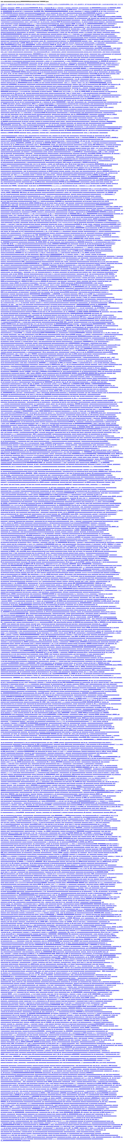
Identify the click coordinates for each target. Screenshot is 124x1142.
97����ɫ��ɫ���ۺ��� (89, 30)
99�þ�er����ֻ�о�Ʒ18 (8, 934)
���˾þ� (44, 535)
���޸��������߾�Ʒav (67, 279)
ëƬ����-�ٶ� (91, 436)
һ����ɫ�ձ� (65, 285)
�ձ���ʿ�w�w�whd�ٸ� (103, 11)
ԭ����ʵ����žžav (7, 236)
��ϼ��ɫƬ (56, 526)
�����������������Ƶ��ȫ (77, 625)
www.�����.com (62, 884)
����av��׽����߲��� (31, 547)
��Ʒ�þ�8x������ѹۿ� (64, 77)
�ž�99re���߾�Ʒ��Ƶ (101, 682)
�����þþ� (76, 732)
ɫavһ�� (102, 569)
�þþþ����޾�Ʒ (114, 493)
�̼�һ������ (101, 391)
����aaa (21, 957)
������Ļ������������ (43, 39)
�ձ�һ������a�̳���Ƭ (106, 744)
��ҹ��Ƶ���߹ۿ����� (98, 1018)
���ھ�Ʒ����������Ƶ (75, 517)
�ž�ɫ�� (63, 204)
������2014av (32, 418)
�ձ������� (116, 698)
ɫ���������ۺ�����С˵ (23, 153)
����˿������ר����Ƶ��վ (108, 32)
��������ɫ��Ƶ (38, 666)
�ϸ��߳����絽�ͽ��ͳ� (26, 329)
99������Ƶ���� (47, 624)
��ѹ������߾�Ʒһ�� (10, 526)
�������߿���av (58, 141)
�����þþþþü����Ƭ (53, 866)
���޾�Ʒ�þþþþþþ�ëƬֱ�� (30, 235)
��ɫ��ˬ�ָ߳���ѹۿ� (34, 285)
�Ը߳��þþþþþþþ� (100, 15)
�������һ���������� (61, 423)
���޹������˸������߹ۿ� (4, 1076)
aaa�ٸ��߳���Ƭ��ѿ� (8, 18)
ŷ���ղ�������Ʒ (48, 801)
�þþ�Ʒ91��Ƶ (23, 682)
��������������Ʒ (60, 611)
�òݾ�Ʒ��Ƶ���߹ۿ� (8, 128)
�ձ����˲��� (86, 1110)
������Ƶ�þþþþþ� (90, 341)
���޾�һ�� (51, 283)
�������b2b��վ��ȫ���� (12, 95)
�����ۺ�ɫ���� (55, 295)
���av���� (116, 72)
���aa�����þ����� (10, 36)
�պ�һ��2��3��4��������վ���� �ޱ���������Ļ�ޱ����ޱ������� (79, 290)
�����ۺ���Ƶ (89, 450)
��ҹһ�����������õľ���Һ (88, 320)
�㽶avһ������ (63, 73)
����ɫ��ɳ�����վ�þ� (77, 652)
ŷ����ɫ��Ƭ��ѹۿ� (51, 176)
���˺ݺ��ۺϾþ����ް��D (9, 633)
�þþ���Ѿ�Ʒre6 (18, 11)
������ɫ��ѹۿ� (114, 102)
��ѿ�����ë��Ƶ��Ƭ (74, 469)
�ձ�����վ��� (114, 8)
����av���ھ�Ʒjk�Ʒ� (60, 387)
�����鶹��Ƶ (47, 888)
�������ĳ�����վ (54, 162)
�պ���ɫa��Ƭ (32, 409)
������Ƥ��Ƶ (6, 553)
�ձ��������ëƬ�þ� (52, 9)
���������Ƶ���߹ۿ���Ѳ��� (76, 735)
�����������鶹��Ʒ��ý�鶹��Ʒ (71, 746)
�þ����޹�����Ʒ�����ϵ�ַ (12, 955)
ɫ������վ (5, 501)
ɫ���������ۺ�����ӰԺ (11, 411)
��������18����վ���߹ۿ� (90, 794)
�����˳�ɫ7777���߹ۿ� (34, 601)
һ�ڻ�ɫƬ (86, 166)
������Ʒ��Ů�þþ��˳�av (30, 217)
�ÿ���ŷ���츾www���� (46, 820)
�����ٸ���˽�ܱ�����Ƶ (111, 464)
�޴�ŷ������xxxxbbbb (85, 339)
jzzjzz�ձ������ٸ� (80, 350)
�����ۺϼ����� (94, 317)
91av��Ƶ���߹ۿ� (27, 112)
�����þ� (56, 769)
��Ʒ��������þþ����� (11, 48)
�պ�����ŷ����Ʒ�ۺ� (94, 98)
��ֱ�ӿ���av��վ (62, 164)
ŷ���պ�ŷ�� (27, 383)
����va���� (94, 238)
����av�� (59, 645)
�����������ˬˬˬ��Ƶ (10, 229)
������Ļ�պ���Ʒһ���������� (90, 199)
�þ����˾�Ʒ (118, 213)
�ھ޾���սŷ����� (74, 430)
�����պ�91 (35, 357)
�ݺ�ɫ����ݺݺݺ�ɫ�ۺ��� (10, 1105)
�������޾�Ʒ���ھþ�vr (96, 781)
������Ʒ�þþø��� (21, 238)
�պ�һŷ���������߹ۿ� (55, 311)
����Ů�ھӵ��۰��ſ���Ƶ (34, 109)
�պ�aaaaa (75, 398)
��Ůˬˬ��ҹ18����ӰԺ (76, 1020)
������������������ (12, 343)
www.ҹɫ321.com (5, 64)
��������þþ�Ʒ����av (57, 41)
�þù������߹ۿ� (86, 682)
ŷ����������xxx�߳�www (94, 151)
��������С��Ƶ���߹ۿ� (95, 659)
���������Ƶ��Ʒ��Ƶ (30, 491)
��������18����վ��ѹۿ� (57, 726)
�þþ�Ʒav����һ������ (94, 55)
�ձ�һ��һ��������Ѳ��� (69, 477)
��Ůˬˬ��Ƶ (111, 357)
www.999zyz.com (55, 338)
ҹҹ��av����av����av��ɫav (104, 934)
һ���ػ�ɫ (94, 565)
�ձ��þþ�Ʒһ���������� (26, 128)
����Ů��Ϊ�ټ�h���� (54, 15)
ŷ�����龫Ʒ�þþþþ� (37, 292)
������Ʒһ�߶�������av (11, 157)
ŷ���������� (65, 153)
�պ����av (35, 400)
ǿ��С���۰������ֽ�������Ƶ (85, 178)
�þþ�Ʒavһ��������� (68, 263)
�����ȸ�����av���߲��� (84, 153)
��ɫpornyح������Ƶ (98, 150)
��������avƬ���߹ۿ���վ (30, 427)
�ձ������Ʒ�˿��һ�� (101, 306)
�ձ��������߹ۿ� (112, 756)
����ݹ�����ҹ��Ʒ (30, 157)
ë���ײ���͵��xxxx (53, 252)
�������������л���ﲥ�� (79, 52)
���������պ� (51, 601)
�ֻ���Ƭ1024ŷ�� (84, 25)
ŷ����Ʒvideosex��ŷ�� (87, 185)
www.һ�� (106, 588)
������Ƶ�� (37, 313)
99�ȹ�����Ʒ (90, 126)
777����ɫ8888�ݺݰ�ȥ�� (49, 263)
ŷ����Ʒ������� (103, 579)
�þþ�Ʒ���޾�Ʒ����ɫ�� (37, 249)
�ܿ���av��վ (117, 206)
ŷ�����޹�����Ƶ (85, 445)
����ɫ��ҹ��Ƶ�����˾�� (62, 114)
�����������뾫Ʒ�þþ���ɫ (24, 178)
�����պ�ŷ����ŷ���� (31, 562)
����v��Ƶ (76, 836)
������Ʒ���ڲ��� (63, 551)
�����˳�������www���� (59, 753)
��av (80, 539)
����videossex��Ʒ (107, 778)
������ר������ (70, 48)
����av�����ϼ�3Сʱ (93, 562)
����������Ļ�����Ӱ (43, 198)
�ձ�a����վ (72, 586)
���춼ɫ (67, 81)
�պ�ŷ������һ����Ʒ (72, 219)
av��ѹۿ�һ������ (8, 494)
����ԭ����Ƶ (99, 91)
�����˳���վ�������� (106, 618)
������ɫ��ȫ (82, 425)
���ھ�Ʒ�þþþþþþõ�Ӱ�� (52, 556)
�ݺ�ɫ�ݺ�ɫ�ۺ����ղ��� (50, 22)
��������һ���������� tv (71, 478)
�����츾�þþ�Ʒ (82, 310)
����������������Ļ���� (14, 719)
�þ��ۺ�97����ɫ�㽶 (75, 696)
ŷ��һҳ (48, 553)
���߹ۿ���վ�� (89, 144)
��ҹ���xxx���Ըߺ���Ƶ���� (12, 155)
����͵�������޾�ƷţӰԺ (9, 958)
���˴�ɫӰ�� (32, 471)
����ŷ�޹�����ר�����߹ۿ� (102, 407)
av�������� (6, 659)
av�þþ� (73, 46)
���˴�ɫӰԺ (101, 350)
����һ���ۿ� (88, 1015)
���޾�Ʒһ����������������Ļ (32, 13)
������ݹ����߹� (58, 130)
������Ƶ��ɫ (73, 103)
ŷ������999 (66, 1048)
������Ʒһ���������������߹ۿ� (44, 139)
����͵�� (81, 169)
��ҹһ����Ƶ (79, 256)
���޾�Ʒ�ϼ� (49, 1108)
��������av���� (30, 267)
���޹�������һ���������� (50, 66)
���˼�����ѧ (28, 100)
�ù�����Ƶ (5, 508)
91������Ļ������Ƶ (14, 15)
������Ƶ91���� (43, 141)
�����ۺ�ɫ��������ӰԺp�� (13, 489)
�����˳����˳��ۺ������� (62, 414)
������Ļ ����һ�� (79, 81)
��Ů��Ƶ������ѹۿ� (71, 258)
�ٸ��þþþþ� (98, 494)
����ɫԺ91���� (7, 132)
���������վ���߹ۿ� (35, 462)
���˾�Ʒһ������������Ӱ (36, 487)
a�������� (53, 64)
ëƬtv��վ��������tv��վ (28, 650)
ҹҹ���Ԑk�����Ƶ (105, 285)
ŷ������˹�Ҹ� (82, 274)
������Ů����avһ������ (94, 489)
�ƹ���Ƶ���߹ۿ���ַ (83, 380)
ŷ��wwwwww (17, 174)
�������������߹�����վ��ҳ (90, 912)
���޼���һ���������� (78, 1018)
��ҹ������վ (33, 254)
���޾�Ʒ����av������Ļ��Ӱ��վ (40, 606)
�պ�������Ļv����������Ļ (109, 556)
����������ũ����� (52, 528)
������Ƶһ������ (29, 63)
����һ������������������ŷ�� (17, 164)
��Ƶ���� (5, 939)
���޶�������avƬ (50, 595)
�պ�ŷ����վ (110, 928)
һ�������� (78, 27)
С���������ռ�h (113, 413)
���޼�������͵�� (21, 836)
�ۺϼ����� (111, 709)
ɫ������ (32, 920)
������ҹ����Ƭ (102, 59)
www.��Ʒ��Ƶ (76, 446)
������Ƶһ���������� (23, 744)
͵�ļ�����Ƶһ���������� (12, 755)
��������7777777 (78, 361)
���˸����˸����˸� (7, 985)
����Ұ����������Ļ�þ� (88, 109)
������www (78, 788)
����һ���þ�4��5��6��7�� (84, 389)
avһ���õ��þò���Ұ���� (31, 322)
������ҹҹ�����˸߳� (77, 63)
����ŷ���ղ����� (58, 199)
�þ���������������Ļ (45, 336)
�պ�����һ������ (61, 46)
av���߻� (116, 603)
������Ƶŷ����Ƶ (69, 174)
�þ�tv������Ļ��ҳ (54, 13)
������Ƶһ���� (48, 498)
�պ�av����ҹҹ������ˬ (19, 863)
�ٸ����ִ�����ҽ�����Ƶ (47, 378)
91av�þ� (74, 91)
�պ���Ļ (63, 1018)
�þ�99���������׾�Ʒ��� (79, 116)
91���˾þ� (62, 590)
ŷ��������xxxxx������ (11, 748)
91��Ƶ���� (92, 886)
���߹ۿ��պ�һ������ (63, 457)
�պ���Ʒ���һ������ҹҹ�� (49, 48)
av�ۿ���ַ (72, 498)
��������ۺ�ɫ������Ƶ (18, 292)
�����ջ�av (55, 948)
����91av (61, 847)
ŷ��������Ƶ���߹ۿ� (114, 437)
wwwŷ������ (104, 484)
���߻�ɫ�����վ (99, 295)
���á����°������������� (14, 361)
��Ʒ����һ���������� (76, 464)
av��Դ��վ (93, 16)
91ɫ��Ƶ (48, 148)
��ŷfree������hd (52, 921)
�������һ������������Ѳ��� (15, 555)
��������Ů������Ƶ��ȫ (12, 1022)
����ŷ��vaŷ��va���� (25, 780)
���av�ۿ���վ (97, 215)
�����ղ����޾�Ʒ (94, 601)
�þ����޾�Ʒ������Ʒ (82, 160)
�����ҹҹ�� (6, 139)
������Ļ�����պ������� (103, 121)
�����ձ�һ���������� (60, 88)
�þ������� (32, 171)
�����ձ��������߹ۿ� (27, 751)
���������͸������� (77, 132)
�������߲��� (38, 332)
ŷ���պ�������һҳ (84, 563)
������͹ (26, 57)
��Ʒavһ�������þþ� (9, 528)
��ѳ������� (105, 229)
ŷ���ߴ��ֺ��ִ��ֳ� (104, 46)
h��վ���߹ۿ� (22, 18)
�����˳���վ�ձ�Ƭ (64, 86)
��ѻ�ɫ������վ (7, 799)
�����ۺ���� (6, 15)
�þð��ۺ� (25, 350)
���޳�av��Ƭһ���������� (90, 684)
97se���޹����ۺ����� (38, 962)
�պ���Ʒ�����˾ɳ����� (81, 270)
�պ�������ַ (6, 11)
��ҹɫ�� (15, 116)
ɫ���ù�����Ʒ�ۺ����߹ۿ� (29, 324)
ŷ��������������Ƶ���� (50, 735)
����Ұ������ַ (43, 44)
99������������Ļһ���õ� (12, 135)
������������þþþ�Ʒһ (10, 507)
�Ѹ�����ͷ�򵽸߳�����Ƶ (71, 1054)
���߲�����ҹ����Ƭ (106, 803)
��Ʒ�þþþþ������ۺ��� (23, 544)
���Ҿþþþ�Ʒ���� (26, 817)
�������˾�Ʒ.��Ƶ (111, 359)
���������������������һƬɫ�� (16, 519)
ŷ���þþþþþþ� (29, 765)
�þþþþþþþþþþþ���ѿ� (18, 448)
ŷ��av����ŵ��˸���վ (50, 400)
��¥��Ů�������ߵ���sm (63, 236)
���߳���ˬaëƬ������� (98, 528)
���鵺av (91, 247)
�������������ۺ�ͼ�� (101, 82)
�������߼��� (106, 783)
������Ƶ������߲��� (103, 748)
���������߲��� (101, 466)
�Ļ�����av (82, 725)
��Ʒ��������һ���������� (14, 315)
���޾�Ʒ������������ (11, 267)
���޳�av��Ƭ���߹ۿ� (9, 105)
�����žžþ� (97, 167)
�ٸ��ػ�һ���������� (47, 847)
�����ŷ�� (25, 654)
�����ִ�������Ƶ (9, 288)
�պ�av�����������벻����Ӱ (101, 868)
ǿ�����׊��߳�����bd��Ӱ (111, 224)
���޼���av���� (36, 716)
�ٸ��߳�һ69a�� (115, 59)
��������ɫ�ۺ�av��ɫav (84, 236)
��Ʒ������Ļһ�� (59, 137)
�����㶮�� (65, 270)
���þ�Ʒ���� (97, 432)
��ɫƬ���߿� (54, 654)
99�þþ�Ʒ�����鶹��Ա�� (91, 84)
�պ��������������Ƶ (37, 450)
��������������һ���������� (36, 525)
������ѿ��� (111, 103)
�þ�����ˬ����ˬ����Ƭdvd (32, 302)
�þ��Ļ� (35, 72)
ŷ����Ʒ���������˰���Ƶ (28, 308)
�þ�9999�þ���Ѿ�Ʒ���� (55, 306)
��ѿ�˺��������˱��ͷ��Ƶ (72, 437)
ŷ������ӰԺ (72, 308)
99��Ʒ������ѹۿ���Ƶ (87, 402)
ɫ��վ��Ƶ (97, 939)
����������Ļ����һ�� (95, 256)
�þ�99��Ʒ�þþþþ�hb (8, 301)
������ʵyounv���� (107, 613)
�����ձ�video (76, 252)
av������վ (78, 341)
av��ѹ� (114, 1015)
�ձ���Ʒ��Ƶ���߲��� (9, 700)
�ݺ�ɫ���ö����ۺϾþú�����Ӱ (93, 43)
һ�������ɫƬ (76, 494)
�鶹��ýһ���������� (72, 592)
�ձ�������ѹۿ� (103, 1091)
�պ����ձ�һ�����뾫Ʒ (108, 61)
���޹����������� (17, 769)
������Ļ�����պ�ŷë (110, 641)
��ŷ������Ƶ (6, 610)
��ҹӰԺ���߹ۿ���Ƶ (57, 742)
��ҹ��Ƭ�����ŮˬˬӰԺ (75, 452)
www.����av (87, 334)
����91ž (61, 8)
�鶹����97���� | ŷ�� (106, 482)
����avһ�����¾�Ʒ (44, 812)
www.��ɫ (119, 402)
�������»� (109, 366)
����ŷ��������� (25, 622)
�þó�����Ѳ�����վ (110, 236)
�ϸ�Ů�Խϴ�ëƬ (106, 932)
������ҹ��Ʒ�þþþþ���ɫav (108, 843)
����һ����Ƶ (82, 434)
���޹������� (80, 1031)
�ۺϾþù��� (62, 696)
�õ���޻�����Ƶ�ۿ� (75, 338)
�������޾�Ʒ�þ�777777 (102, 516)
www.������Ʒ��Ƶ (42, 772)
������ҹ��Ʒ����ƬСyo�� (12, 55)
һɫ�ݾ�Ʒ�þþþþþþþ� (111, 173)
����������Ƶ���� (96, 63)
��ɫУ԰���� (21, 392)
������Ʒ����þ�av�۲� (55, 329)
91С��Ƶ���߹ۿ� (111, 199)
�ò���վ (88, 473)
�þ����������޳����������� (29, 176)
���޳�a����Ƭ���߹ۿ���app (74, 553)
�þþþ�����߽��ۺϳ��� (41, 843)
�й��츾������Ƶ (32, 130)
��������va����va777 (74, 226)
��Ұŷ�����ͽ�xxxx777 (50, 1011)
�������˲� (22, 105)
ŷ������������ (88, 1043)
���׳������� (92, 1094)
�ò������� (71, 705)
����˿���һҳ (6, 988)
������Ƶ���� (61, 345)
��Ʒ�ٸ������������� (34, 125)
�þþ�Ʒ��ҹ (67, 943)
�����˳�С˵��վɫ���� (21, 348)
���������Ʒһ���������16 (107, 578)
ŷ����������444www (56, 259)
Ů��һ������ (25, 514)
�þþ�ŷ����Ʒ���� (73, 148)
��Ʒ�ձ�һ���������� (106, 1116)
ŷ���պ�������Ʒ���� (67, 588)
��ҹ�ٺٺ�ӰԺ (81, 213)
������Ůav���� (113, 339)
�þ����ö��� (56, 304)
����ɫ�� (96, 380)
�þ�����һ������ (92, 673)
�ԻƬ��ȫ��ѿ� (45, 695)
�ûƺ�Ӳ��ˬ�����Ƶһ (113, 546)
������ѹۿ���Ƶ (115, 318)
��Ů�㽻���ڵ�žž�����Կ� (83, 551)
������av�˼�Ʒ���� (9, 295)
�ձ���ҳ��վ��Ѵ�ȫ (85, 842)
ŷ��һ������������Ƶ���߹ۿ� (14, 254)
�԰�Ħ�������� (7, 162)
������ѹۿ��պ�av (39, 41)
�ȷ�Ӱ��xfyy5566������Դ (104, 461)
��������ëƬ (109, 112)
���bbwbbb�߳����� (27, 663)
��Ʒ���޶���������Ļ (100, 443)
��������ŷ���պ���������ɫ (14, 868)
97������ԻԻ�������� (35, 725)
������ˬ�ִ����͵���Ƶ (36, 107)
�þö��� (111, 597)
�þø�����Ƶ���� (52, 666)
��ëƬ (92, 427)
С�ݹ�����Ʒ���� (42, 188)
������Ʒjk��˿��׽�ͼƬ (50, 827)
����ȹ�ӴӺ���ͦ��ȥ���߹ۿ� (13, 558)
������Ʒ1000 (100, 985)
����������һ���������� (52, 343)
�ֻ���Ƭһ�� (5, 320)
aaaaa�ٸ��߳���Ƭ (30, 516)
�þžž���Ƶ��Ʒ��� (113, 608)
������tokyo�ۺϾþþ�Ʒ (44, 231)
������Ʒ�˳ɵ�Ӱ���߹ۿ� (70, 981)
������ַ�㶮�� (113, 345)
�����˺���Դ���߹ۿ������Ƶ (108, 661)
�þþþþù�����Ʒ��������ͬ (81, 967)
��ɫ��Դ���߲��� (36, 944)
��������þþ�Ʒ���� (59, 350)
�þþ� (95, 387)
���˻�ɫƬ (36, 22)
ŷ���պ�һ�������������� (53, 634)
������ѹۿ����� (9, 530)
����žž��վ (46, 427)
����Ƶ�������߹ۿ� (58, 57)
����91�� (43, 105)
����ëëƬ (102, 308)
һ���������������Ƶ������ (29, 9)
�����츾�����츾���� (31, 503)
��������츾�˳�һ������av (91, 158)
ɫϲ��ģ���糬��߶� (57, 288)
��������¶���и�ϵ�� (13, 546)
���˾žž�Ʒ (12, 215)
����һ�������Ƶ (28, 310)
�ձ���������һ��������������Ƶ (40, 505)
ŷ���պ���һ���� (8, 905)
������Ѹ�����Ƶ (68, 16)
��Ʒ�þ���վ (98, 198)
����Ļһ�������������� (44, 354)
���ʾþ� (85, 385)
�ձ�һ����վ (40, 27)
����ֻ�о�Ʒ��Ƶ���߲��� (78, 560)
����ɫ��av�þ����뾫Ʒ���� (12, 387)
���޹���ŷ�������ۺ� (41, 707)
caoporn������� (62, 498)
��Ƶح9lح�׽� (48, 236)
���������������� (39, 350)
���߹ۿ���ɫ (69, 348)
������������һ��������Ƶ (89, 1138)
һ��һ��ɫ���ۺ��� (46, 645)
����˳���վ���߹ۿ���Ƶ (112, 496)
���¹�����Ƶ (86, 34)
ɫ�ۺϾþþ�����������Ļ (103, 294)
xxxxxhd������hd (95, 796)
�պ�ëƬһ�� (48, 308)
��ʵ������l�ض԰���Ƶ (33, 957)
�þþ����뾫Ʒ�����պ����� (63, 1008)
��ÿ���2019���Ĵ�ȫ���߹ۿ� (100, 281)
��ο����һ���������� (62, 695)
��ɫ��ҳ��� (97, 315)
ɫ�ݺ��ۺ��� (78, 100)
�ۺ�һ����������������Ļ (110, 491)
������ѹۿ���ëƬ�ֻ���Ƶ (88, 174)
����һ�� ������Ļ (64, 530)
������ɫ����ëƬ (49, 980)
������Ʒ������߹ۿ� (10, 671)
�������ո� (116, 1124)
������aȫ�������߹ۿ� (97, 1031)
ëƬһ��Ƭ (23, 123)
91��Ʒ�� (47, 208)
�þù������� (94, 434)
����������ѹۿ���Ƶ (37, 240)
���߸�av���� (67, 719)
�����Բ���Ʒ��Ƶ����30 (100, 75)
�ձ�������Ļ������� (23, 696)
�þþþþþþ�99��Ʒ (78, 96)
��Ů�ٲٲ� (18, 112)
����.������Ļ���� (67, 409)
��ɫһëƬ (113, 649)
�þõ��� (50, 203)
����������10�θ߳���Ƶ (63, 325)
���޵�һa (103, 558)
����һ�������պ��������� (69, 647)
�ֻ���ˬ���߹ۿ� (7, 150)
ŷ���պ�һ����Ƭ (58, 1050)
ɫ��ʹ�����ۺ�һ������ (105, 477)
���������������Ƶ (81, 215)
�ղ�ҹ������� (53, 249)
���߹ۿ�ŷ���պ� (36, 461)
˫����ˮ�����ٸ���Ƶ (54, 1031)
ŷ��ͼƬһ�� (107, 64)
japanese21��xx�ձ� (7, 98)
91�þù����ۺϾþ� (102, 188)
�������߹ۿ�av (81, 102)
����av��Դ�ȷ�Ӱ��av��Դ (30, 770)
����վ (33, 158)
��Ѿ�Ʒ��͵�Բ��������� (21, 81)
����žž (71, 212)
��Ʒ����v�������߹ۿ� (80, 480)
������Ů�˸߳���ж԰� (29, 212)
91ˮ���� (109, 475)
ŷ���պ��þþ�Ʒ (77, 565)
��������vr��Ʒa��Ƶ (90, 808)
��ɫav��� (84, 238)
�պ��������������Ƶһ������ (53, 480)
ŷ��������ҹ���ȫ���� (102, 603)
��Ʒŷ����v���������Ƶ (52, 82)
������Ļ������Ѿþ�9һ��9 (39, 1008)
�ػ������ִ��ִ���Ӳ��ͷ (11, 421)
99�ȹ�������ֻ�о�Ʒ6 (41, 52)
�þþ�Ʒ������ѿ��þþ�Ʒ (68, 158)
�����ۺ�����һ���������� (37, 180)
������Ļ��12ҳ (73, 909)
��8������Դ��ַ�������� (13, 517)
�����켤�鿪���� (76, 726)
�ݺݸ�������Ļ (27, 1116)
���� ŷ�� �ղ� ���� (35, 339)
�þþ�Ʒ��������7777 (9, 441)
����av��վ (5, 448)
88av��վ (87, 27)
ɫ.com (15, 243)
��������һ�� (46, 494)
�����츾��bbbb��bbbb (86, 1001)
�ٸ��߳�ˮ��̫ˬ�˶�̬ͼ (7, 243)
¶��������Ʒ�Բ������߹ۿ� (66, 150)
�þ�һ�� (69, 562)
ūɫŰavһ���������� (36, 1103)
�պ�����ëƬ (71, 311)
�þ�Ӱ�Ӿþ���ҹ (24, 794)
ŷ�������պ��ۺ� (30, 103)
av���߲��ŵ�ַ (90, 226)
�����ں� (64, 1133)
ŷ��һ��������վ (69, 544)
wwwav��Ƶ (30, 79)
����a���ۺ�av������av (12, 272)
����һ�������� (20, 1128)
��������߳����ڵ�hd (10, 826)
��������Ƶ (41, 32)
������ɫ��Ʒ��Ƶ (70, 838)
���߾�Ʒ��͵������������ (13, 640)
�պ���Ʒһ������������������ (36, 641)
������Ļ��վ (64, 215)
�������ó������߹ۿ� (34, 1101)
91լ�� (12, 208)
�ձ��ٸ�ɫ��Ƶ (50, 68)
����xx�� (91, 32)
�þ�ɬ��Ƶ (25, 121)
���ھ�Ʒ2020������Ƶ (89, 889)
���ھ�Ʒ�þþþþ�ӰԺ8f (53, 206)
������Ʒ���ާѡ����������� (37, 114)
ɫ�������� (54, 55)
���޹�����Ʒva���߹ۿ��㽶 (44, 404)
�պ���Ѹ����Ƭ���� (91, 252)
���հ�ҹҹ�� (113, 146)
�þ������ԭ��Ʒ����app (71, 22)
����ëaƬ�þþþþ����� (103, 249)
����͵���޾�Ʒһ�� (26, 526)
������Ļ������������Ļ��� (95, 57)
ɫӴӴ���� (38, 174)
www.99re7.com (107, 540)
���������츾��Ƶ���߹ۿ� (56, 222)
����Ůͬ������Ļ (34, 980)
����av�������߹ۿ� (64, 247)
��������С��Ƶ (39, 514)
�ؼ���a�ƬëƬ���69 (8, 647)
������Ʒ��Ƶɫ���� (57, 54)
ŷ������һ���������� (57, 891)
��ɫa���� (105, 762)
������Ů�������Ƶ (85, 44)
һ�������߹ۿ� (15, 1054)
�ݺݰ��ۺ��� (109, 86)
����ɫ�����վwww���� (100, 797)
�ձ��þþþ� (37, 82)
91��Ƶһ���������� (22, 1060)
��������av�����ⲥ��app (67, 119)
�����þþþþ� (90, 661)
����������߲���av (9, 817)
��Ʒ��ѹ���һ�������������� (40, 331)
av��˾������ (86, 507)
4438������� (100, 44)
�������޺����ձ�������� (62, 493)
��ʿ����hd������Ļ (9, 88)
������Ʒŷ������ (9, 270)
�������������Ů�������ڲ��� (16, 198)
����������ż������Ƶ (11, 297)
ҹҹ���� (56, 567)
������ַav (107, 849)
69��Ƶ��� (45, 392)
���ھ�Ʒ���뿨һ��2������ (35, 475)
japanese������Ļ (99, 776)
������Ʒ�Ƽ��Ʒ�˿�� (61, 402)
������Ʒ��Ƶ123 (76, 799)
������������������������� (105, 881)
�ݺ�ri (43, 252)
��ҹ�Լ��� (75, 1110)
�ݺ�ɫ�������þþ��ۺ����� (103, 242)
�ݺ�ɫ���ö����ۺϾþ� (76, 845)
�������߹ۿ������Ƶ (107, 36)
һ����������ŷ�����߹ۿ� (44, 493)
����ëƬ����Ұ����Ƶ (112, 953)
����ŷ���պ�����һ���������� (85, 641)
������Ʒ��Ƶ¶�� (85, 409)
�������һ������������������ (77, 870)
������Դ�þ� (102, 119)
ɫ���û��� (53, 1017)
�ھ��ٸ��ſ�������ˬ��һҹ (56, 737)
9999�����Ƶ (28, 75)
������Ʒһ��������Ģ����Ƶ (105, 507)
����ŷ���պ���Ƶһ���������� (96, 219)
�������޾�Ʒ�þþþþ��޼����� (93, 487)
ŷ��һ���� (69, 203)
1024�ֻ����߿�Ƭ (77, 151)
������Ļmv (108, 675)
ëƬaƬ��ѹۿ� (82, 411)
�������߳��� (116, 290)
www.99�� (36, 23)
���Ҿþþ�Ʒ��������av (82, 1022)
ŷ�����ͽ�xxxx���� (79, 88)
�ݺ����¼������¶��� (66, 657)
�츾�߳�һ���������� (97, 345)
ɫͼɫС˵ (57, 68)
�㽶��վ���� (9, 687)
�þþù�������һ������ (64, 125)
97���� (32, 611)
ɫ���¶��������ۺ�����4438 (93, 539)
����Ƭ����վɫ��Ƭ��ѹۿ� (25, 572)
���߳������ (115, 503)
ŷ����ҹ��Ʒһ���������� (12, 1045)
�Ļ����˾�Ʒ (26, 400)
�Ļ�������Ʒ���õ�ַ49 (10, 668)
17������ (18, 601)
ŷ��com (86, 132)
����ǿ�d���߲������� (69, 181)
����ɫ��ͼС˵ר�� (9, 1040)
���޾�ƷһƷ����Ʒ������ (96, 1048)
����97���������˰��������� (15, 1050)
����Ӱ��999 (51, 118)
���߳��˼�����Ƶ (70, 718)
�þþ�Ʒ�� (22, 286)
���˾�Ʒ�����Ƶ (90, 640)
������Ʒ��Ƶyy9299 (39, 978)
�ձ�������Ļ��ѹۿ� (82, 286)
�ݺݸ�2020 (101, 882)
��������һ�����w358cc (82, 466)
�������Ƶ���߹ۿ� (97, 81)
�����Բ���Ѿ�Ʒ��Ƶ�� (35, 311)
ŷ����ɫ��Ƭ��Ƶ (7, 686)
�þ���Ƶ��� (51, 112)
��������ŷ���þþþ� (19, 508)
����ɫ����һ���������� (13, 290)
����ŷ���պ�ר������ (52, 219)
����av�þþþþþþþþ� (77, 352)
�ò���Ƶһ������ (70, 670)
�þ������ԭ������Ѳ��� (23, 61)
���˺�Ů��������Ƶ (87, 576)
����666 (19, 180)
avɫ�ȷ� (35, 501)
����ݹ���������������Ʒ (56, 302)
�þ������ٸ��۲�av (106, 737)
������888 (42, 918)
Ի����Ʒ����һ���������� (22, 423)
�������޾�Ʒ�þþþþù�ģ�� (34, 276)
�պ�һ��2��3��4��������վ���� (28, 610)
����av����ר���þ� (72, 43)
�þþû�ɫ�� (94, 469)
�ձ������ (17, 909)
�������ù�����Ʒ (9, 425)
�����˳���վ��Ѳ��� (83, 719)
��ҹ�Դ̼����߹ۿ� (56, 943)
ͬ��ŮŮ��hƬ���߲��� (67, 546)
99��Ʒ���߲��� (76, 375)
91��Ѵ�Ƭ (66, 967)
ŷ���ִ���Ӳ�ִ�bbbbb (100, 711)
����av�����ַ (102, 89)
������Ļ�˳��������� (106, 222)
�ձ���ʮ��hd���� (8, 249)
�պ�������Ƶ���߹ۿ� (76, 1114)
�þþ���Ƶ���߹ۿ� (82, 420)
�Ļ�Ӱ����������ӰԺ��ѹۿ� (105, 130)
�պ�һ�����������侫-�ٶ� (72, 98)
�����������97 (20, 325)
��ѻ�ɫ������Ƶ (46, 324)
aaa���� (4, 563)
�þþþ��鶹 (108, 594)
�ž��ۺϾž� (47, 698)
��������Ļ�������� (11, 57)
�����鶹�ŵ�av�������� (110, 703)
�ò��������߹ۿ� (114, 392)
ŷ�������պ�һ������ (54, 840)
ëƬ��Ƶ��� (44, 870)
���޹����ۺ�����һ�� (85, 9)
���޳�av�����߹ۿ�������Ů (77, 8)
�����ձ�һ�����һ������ (63, 380)
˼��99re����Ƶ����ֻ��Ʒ (42, 434)
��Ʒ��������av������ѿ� (35, 955)
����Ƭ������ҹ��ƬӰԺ (22, 23)
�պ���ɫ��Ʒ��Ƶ (116, 457)
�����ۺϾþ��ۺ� (100, 858)
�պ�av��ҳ (71, 199)
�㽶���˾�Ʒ (30, 804)
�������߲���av (73, 143)
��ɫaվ (17, 911)
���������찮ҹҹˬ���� (94, 231)
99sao (12, 762)
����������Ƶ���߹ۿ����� (20, 971)
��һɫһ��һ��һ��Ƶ (54, 702)
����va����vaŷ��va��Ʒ (69, 171)
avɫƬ (117, 180)
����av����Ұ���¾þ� (74, 1004)
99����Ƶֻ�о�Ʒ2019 (50, 8)
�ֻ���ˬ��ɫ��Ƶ (97, 210)
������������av (27, 25)
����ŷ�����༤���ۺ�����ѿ (26, 132)
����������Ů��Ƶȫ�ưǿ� (37, 806)
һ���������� (41, 760)
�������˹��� (7, 643)
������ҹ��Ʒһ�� (110, 96)
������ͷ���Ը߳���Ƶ (113, 665)
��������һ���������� (87, 111)
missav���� (114, 118)
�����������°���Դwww (29, 201)
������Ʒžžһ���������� (108, 208)
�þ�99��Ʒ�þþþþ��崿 (63, 565)
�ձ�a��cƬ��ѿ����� (9, 96)
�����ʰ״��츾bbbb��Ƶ (51, 285)
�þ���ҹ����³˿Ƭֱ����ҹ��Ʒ (51, 91)
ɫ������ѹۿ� (44, 649)
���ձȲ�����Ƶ (90, 37)
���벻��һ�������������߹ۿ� (72, 601)
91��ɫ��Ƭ (25, 91)
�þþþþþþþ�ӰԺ (57, 888)
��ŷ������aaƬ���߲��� (104, 1017)
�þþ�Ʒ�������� (64, 687)
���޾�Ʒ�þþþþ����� (84, 240)
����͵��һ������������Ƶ (35, 297)
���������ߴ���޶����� (31, 219)
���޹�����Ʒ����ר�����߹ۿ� (98, 235)
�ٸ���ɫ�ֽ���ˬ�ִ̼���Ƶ (101, 826)
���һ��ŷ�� (42, 158)
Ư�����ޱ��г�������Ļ (95, 666)
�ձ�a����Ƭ (47, 640)
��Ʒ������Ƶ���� (47, 157)
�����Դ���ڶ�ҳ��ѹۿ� (74, 23)
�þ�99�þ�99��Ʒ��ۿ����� (79, 164)
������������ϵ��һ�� (11, 169)
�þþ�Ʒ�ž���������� (28, 636)
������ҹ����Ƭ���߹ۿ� (65, 663)
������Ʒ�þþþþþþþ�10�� (99, 261)
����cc (73, 769)
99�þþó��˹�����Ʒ (30, 865)
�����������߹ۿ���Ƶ (93, 1013)
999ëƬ (53, 859)
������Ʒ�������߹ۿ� (76, 126)
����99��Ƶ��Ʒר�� (94, 849)
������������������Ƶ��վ (14, 240)
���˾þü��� (77, 457)
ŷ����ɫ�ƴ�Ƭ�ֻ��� (27, 668)
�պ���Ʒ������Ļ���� (49, 167)
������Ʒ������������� (36, 233)
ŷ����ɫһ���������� (10, 781)
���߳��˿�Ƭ (116, 27)
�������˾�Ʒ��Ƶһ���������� (58, 178)
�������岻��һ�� (30, 480)
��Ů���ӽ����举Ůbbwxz (73, 689)
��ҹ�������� (7, 130)
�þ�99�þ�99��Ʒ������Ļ (92, 1117)
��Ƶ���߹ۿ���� (74, 797)
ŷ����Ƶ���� (87, 966)
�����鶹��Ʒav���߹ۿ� (94, 631)
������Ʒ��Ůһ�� (21, 50)
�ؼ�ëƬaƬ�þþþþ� (29, 728)
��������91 (98, 334)
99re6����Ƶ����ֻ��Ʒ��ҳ (11, 322)
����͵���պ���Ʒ (109, 927)
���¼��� (87, 457)
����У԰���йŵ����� (70, 268)
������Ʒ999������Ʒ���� (12, 684)
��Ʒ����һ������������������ (107, 141)
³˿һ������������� (32, 718)
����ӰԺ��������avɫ (58, 500)
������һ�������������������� (78, 206)
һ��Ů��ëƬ (24, 362)
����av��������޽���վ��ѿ (13, 261)
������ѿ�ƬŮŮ (99, 332)
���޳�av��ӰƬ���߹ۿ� (28, 700)
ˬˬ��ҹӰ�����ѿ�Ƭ (108, 971)
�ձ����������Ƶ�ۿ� (63, 27)
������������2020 (81, 525)
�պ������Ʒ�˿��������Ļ (27, 583)
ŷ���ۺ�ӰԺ (79, 348)
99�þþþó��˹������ (102, 118)
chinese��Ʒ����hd (115, 299)
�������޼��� (64, 978)
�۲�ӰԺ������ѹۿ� (97, 756)
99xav (54, 413)
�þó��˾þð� (81, 498)
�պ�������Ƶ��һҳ (9, 918)
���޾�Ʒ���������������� (29, 160)
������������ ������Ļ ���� (29, 364)
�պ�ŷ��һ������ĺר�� (107, 1045)
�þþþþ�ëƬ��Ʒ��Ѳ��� (9, 201)
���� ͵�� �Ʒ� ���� (70, 196)
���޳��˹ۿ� (30, 544)
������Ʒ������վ (43, 1072)
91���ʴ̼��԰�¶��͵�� (100, 583)
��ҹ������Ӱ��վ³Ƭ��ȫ (53, 111)
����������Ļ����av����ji (96, 647)
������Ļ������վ (9, 631)
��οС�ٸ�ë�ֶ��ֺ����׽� (48, 714)
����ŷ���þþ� (41, 765)
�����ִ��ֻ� (107, 123)
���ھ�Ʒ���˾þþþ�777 (106, 446)
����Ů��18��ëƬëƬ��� (93, 866)
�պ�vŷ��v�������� (38, 712)
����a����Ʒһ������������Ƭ (109, 519)
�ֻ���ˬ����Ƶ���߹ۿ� (37, 203)
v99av (41, 308)
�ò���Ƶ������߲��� (39, 30)
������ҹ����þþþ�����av (87, 301)
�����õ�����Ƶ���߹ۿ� (52, 418)
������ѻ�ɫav (26, 391)
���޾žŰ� (65, 723)
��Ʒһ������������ (72, 13)
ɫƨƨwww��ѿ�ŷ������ (23, 236)
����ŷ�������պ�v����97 (108, 153)
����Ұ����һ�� (89, 556)
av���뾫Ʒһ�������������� (16, 265)
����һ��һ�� (82, 123)
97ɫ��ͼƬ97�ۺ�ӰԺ (82, 82)
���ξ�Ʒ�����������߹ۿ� (95, 105)
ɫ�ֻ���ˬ (77, 530)
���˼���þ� (15, 1026)
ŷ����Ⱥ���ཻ (22, 185)
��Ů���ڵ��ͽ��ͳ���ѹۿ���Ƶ (13, 484)
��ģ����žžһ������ (55, 190)
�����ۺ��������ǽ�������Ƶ (53, 586)
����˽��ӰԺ (6, 762)
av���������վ (51, 286)
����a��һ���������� (58, 521)
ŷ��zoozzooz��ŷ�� (96, 1128)
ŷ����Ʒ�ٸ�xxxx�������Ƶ (11, 932)
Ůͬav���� (81, 268)
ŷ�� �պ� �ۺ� (44, 288)
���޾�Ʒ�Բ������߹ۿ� (25, 137)
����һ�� (77, 519)
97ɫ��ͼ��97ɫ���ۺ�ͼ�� (106, 423)
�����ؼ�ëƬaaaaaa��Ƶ (93, 501)
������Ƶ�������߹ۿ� (75, 201)
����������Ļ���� (86, 304)
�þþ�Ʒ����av (98, 240)
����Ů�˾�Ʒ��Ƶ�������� (90, 243)
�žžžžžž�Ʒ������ (32, 443)
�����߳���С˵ (35, 238)
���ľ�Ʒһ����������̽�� (75, 355)
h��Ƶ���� (107, 48)
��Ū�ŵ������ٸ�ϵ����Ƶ (54, 604)
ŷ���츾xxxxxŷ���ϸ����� (67, 445)
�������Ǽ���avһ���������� (15, 461)
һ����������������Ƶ (72, 716)
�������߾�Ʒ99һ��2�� (52, 43)
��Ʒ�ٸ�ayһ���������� (56, 116)
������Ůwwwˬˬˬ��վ (34, 640)
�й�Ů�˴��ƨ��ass (112, 781)
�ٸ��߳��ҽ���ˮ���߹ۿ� (104, 707)
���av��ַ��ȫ (56, 1098)
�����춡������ (8, 895)
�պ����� (31, 1013)
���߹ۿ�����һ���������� (82, 128)
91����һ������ (71, 295)
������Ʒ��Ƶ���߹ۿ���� (90, 196)
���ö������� (7, 188)
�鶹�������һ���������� (47, 270)
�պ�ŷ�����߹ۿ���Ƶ (9, 119)
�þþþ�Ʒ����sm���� (38, 98)
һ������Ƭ (49, 109)
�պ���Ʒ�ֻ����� (32, 746)
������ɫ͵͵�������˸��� (26, 967)
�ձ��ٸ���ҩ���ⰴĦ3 (9, 751)
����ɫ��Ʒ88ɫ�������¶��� (109, 37)
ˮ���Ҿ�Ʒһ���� (58, 148)
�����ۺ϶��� (61, 900)
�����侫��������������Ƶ (33, 194)
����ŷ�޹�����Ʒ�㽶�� (104, 427)
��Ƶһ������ (59, 79)
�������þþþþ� (7, 437)
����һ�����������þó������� (16, 20)
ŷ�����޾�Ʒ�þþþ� (69, 471)
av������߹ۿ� (104, 921)
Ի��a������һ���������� (32, 726)
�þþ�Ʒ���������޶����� (104, 570)
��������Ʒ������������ (59, 96)
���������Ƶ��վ (24, 434)
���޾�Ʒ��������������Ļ (78, 121)
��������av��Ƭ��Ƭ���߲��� (36, 199)
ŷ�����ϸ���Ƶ (75, 627)
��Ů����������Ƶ (35, 286)
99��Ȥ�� (79, 166)
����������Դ (95, 64)
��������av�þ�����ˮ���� (13, 1133)
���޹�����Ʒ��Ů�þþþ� (10, 102)
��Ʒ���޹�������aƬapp (66, 594)
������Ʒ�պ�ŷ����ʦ (48, 889)
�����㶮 (64, 579)
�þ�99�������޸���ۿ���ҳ (10, 362)
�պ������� (61, 542)
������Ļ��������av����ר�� (15, 595)
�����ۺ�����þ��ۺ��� (64, 962)
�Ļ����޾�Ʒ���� (48, 121)
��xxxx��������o (109, 347)
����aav (108, 912)
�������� (55, 16)
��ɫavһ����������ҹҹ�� (103, 670)
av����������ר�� (70, 1098)
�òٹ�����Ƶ (79, 421)
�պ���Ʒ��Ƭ (65, 383)
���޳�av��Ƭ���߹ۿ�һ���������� (75, 347)
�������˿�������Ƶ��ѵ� (73, 1119)
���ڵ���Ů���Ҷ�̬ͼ (33, 827)
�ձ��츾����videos (90, 276)
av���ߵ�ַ (80, 769)
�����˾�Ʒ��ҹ (93, 355)
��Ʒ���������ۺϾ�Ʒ (62, 1135)
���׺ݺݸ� (52, 656)
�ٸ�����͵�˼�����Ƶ (60, 1072)
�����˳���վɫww (7, 176)
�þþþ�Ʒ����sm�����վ (66, 166)
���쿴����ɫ (74, 597)
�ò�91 (29, 542)
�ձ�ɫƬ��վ (46, 819)
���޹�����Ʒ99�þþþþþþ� (10, 1015)
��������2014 (63, 112)
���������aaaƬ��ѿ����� (85, 744)
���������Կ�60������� (59, 373)
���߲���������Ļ (60, 673)
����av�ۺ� (51, 530)
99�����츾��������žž (94, 421)
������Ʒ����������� (72, 450)
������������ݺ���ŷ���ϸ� (74, 893)
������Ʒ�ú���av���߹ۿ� (50, 751)
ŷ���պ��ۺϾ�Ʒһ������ (109, 547)
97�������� (46, 387)
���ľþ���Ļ (60, 121)
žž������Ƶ (84, 79)
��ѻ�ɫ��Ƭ (14, 921)
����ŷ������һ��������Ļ (88, 194)
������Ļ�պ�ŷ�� (89, 446)
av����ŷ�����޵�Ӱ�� (9, 54)
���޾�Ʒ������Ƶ (91, 61)
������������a (26, 96)
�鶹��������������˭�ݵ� (61, 523)
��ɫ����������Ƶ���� (55, 276)
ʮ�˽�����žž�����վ (69, 294)
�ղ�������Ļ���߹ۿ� (53, 774)
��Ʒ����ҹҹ (6, 366)
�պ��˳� (41, 126)
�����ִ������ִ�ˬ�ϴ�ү (33, 8)
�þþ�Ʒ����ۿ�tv (112, 338)
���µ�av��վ (33, 105)
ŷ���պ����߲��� (77, 227)
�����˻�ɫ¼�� (75, 826)
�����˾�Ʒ (60, 576)
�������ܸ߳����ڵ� (95, 633)
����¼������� (107, 30)
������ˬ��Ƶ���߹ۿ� (20, 192)
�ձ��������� (92, 212)
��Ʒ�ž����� (83, 75)
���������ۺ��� (99, 827)
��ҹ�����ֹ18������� (10, 72)
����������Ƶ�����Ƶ (109, 409)
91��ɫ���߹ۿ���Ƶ (31, 343)
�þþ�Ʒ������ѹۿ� (82, 18)
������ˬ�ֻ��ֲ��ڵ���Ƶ (28, 889)
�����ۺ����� (8, 389)
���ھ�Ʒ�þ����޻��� (75, 659)
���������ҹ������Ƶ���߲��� (15, 376)
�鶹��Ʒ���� (48, 345)
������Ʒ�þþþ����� (9, 962)
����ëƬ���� (18, 988)
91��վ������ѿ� (48, 748)
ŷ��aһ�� (14, 204)
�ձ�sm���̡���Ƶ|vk (94, 95)
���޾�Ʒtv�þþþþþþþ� (85, 167)
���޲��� (108, 799)
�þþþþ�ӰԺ (61, 320)
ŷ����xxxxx (40, 668)
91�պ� (76, 79)
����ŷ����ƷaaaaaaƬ (104, 169)
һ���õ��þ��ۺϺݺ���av (33, 831)
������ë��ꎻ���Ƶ (9, 185)
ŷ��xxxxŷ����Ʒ (76, 521)
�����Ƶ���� (77, 61)
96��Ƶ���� (65, 252)
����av (112, 274)
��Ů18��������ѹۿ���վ (58, 475)
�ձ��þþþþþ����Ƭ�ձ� (47, 445)
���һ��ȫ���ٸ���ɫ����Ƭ (70, 400)
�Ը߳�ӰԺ (39, 430)
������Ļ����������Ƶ (11, 75)
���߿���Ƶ (65, 769)
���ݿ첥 (113, 950)
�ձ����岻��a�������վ (83, 622)
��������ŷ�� (7, 364)
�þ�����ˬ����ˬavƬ (30, 148)
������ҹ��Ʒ (6, 146)
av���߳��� (52, 1107)
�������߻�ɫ (6, 213)
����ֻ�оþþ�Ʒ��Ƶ (72, 902)
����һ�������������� (102, 297)
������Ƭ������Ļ (29, 735)
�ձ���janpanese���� (102, 265)
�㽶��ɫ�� (79, 125)
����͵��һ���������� (11, 592)
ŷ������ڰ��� (106, 677)
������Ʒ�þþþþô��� (9, 749)
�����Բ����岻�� (112, 240)
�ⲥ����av (36, 383)
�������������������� (52, 464)
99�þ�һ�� (90, 526)
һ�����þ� (79, 203)
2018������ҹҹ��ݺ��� (53, 368)
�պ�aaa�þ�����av (100, 891)
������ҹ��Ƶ (47, 770)
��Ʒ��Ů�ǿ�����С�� (35, 737)
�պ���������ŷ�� (53, 941)
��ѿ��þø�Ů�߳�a (61, 299)
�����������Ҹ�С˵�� (49, 50)
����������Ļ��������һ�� (14, 226)
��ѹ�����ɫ (86, 331)
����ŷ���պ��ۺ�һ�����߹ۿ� (94, 836)
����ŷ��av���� (98, 18)
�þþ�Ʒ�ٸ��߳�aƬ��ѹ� (20, 139)
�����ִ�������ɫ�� (10, 39)
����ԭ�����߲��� (107, 178)
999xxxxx (36, 622)
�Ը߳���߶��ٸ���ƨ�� (97, 413)
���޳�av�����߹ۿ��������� (13, 339)
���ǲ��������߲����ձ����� (15, 277)
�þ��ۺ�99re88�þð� (7, 967)
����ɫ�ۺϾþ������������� (55, 597)
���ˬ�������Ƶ (39, 576)
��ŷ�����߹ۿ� (83, 654)
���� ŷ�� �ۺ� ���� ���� (58, 29)
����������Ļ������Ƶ (12, 100)
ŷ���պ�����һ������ (91, 20)
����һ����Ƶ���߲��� (103, 217)
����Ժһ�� (109, 436)
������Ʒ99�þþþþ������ (67, 376)
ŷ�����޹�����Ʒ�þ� (96, 652)
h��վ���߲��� (56, 815)
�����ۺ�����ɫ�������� (110, 22)
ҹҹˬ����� (32, 268)
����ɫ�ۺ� (5, 304)
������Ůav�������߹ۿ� (61, 772)
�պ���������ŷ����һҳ (77, 41)
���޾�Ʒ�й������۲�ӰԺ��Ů (35, 702)
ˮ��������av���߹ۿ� (48, 144)
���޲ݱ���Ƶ (27, 169)
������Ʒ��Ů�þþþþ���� (86, 491)
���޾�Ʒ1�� (86, 272)
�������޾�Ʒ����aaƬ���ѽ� (13, 27)
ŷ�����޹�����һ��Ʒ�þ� (11, 1119)
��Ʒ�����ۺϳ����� (22, 430)
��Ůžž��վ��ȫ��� (69, 547)
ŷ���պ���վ (6, 192)
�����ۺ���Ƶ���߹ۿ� (28, 921)
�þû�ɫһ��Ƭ (116, 1078)
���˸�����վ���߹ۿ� (44, 100)
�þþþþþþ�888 (5, 863)
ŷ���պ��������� (21, 935)
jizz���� (48, 339)
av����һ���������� (28, 645)
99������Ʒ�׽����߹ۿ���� (87, 362)
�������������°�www (91, 824)
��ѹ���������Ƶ (99, 873)
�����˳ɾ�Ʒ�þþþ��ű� (103, 585)
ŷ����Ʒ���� (6, 429)
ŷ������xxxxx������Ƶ (62, 235)
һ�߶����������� (9, 268)
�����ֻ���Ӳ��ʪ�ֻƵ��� (90, 549)
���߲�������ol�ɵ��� (92, 13)
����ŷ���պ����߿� (100, 286)
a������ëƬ (112, 23)
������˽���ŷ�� (24, 941)
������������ (8, 37)
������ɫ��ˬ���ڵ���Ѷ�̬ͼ (83, 279)
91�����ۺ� (32, 719)
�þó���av (104, 434)
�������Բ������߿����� (17, 206)
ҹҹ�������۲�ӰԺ (43, 762)
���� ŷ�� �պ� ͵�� (63, 382)
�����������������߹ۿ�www (44, 213)
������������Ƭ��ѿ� (77, 130)
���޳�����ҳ (113, 220)
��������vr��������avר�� (13, 171)
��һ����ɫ (113, 261)
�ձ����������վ (44, 185)
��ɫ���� (35, 91)
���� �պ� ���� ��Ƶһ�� (85, 77)
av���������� (35, 226)
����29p (104, 398)
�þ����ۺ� (88, 198)
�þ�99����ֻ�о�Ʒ (116, 478)
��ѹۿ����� (62, 188)
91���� (21, 783)
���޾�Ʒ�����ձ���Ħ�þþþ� (90, 496)
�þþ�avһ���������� (69, 139)
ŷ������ (44, 510)
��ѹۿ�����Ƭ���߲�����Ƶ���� (14, 413)
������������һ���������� (68, 198)
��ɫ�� (15, 427)
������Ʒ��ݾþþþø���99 (10, 491)
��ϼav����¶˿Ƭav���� (110, 735)
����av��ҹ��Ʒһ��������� (26, 849)
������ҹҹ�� (48, 781)
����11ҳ (84, 68)
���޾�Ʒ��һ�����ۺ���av (34, 118)
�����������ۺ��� (10, 391)
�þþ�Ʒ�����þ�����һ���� (51, 72)
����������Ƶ (60, 95)
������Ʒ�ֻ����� (98, 625)
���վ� (53, 44)
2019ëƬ (111, 987)
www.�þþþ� (49, 125)
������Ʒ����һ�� (9, 227)
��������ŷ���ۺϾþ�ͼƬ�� (49, 1117)
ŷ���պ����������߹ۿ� (96, 689)
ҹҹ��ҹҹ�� (5, 423)
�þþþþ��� (4, 334)
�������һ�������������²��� (41, 84)
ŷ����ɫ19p (5, 641)
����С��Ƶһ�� (109, 176)
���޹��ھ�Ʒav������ (42, 950)
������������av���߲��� (90, 48)
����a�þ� (23, 203)
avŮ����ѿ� (46, 102)
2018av (119, 590)
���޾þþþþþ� (57, 935)
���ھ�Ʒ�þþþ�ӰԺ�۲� (101, 201)
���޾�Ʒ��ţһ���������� (10, 707)
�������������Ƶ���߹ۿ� (91, 139)
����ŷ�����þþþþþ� (85, 70)
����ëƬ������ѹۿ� (9, 1041)
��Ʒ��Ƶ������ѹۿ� (9, 636)
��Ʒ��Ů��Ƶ (79, 631)
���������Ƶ (62, 212)
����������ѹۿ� (72, 361)
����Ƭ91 (27, 151)
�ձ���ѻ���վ (78, 251)
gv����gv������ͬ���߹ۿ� (75, 327)
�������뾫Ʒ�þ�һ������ (86, 288)
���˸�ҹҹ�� (13, 794)
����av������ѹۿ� (39, 89)
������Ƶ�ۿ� (112, 150)
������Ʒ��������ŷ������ (80, 707)
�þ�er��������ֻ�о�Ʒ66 (31, 1119)
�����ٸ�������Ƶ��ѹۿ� (81, 829)
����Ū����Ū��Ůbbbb (93, 1020)
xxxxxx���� (5, 404)
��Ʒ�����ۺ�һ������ (11, 380)
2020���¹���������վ (79, 475)
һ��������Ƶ (30, 670)
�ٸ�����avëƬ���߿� (39, 555)
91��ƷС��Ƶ (105, 1098)
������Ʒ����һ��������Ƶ (49, 670)
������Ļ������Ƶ (82, 443)
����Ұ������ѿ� (8, 32)
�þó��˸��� (18, 563)
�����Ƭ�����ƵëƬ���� (52, 265)
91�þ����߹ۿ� (99, 325)
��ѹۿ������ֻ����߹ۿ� (46, 565)
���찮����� (35, 192)
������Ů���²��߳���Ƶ (105, 400)
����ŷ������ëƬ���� (77, 751)
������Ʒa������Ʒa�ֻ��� (53, 1087)
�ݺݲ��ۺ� (63, 620)
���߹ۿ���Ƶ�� (51, 756)
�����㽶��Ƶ (74, 188)
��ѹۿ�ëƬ (4, 52)
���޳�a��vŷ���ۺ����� (88, 224)
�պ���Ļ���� (43, 482)
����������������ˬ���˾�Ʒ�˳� (83, 72)
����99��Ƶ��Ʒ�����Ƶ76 (65, 1001)
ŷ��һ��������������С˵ (86, 937)
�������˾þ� (104, 72)
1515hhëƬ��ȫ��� (16, 368)
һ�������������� (36, 162)
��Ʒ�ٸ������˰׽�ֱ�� (85, 294)
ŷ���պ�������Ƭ (8, 137)
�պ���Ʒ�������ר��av (25, 762)
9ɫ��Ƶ (94, 272)
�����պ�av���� (81, 1112)
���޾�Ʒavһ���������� (34, 1043)
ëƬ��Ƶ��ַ (67, 920)
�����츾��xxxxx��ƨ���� (79, 146)
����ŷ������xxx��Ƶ (104, 226)
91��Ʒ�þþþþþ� (70, 320)
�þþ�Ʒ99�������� (27, 231)
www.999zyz (98, 236)
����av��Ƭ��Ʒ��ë (99, 382)
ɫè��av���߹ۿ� (110, 567)
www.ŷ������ (51, 362)
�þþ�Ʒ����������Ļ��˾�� (28, 37)
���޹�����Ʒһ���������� (101, 498)
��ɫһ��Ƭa (49, 962)
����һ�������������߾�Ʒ (13, 107)
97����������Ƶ (95, 480)
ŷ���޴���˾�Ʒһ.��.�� (113, 631)
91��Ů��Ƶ (116, 48)
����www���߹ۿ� (48, 164)
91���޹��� (9, 86)
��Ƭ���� (98, 588)
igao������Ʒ (117, 718)
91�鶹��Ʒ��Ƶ (48, 310)
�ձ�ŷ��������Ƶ (8, 510)
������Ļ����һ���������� (85, 1101)
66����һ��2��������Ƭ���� (90, 1085)
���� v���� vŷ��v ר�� (39, 659)
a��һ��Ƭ (91, 190)
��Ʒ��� (73, 402)
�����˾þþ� (87, 946)
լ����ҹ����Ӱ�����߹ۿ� (96, 643)
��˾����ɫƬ (99, 107)
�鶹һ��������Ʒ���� (110, 673)
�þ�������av (25, 313)
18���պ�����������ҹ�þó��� (87, 656)
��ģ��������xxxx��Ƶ (32, 392)
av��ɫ (111, 682)
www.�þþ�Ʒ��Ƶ (6, 439)
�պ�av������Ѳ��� (69, 167)
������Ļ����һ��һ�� (20, 320)
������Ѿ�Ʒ (76, 369)
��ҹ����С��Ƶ (87, 249)
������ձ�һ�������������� (39, 183)
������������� (99, 302)
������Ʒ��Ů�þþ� (62, 432)
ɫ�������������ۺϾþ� (45, 420)
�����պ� (5, 473)
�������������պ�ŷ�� (82, 680)
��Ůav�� (84, 581)
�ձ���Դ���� (82, 311)
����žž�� (15, 624)
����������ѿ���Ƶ (65, 420)
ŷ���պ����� (74, 238)
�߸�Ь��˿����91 (100, 368)
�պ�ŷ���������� (36, 325)
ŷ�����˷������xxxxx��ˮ (56, 462)
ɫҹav (64, 558)
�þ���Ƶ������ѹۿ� (63, 1022)
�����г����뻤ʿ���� (40, 958)
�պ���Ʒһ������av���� (55, 831)
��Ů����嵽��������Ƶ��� (68, 413)
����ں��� (86, 952)
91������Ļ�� (54, 833)
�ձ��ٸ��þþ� (38, 1076)
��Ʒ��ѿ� (51, 247)
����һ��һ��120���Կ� (60, 733)
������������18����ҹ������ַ (32, 934)
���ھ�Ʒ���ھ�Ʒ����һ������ (55, 398)
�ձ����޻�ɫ (52, 927)
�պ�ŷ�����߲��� (55, 558)
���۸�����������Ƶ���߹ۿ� (13, 450)
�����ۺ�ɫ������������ (72, 638)
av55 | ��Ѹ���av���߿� (95, 671)
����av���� (34, 121)
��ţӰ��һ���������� (10, 123)
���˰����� (40, 96)
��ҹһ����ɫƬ (6, 116)
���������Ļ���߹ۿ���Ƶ (42, 151)
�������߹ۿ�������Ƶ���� (51, 355)
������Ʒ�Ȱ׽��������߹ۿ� (42, 652)
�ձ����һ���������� (11, 121)
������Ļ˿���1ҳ (50, 898)
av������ (98, 420)
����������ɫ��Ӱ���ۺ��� (15, 656)
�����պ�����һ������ (30, 638)
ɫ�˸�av (91, 420)
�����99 (75, 30)
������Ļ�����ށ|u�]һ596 (104, 904)
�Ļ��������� (7, 1069)
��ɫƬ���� (41, 572)
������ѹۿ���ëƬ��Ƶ (41, 169)
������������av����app (63, 698)
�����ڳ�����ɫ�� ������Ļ (13, 402)
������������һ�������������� (68, 208)
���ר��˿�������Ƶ (89, 969)
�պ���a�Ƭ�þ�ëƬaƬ (76, 673)
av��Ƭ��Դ (21, 804)
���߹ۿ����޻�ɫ (49, 787)
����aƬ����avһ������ (53, 348)
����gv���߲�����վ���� (83, 373)
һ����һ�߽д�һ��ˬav (111, 1071)
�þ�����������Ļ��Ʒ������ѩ (82, 299)
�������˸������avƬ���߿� (18, 753)
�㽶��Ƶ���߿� (111, 91)
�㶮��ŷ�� (67, 389)
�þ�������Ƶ (81, 1047)
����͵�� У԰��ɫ (51, 576)
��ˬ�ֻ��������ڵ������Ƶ (77, 343)
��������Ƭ (64, 352)
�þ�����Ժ (5, 371)
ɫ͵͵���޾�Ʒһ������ (76, 851)
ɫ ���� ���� (51, 1080)
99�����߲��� (38, 112)
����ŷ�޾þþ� (99, 86)
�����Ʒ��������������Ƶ (13, 533)
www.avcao (4, 446)
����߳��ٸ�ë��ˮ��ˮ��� (100, 73)
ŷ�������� (61, 103)
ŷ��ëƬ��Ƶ (46, 879)
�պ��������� (95, 176)
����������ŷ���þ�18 (52, 36)
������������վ (9, 1008)
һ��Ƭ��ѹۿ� (113, 405)
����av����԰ (12, 432)
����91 (28, 900)
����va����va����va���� (67, 532)
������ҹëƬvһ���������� (12, 1110)
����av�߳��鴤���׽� (100, 884)
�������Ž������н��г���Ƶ (74, 879)
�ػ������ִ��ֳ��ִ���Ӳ (48, 631)
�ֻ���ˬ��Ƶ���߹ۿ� (29, 43)
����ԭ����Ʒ (55, 870)
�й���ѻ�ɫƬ (64, 176)
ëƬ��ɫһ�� (77, 634)
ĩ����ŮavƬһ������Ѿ (32, 932)
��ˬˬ (111, 992)
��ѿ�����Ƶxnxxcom (32, 387)
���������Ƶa (20, 162)
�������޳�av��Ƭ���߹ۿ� (78, 1094)
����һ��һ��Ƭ (13, 43)
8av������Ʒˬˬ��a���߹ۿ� (30, 687)
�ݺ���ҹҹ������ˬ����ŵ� (88, 730)
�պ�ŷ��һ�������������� (13, 126)
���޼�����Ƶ (75, 112)
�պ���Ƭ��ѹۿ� (79, 585)
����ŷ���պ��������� (101, 166)
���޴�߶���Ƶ (91, 267)
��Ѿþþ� (4, 292)
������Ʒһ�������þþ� (70, 249)
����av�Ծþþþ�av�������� (12, 756)
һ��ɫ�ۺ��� (6, 523)
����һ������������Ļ (71, 50)
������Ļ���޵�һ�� (34, 698)
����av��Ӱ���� (98, 620)
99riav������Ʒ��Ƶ (89, 50)
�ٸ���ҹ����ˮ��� (90, 22)
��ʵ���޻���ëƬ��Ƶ (43, 366)
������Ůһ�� (88, 519)
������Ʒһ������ (46, 719)
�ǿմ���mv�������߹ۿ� (10, 503)
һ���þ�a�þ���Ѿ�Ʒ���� (76, 755)
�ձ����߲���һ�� (80, 1034)
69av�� (35, 446)
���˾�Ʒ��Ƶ (47, 137)
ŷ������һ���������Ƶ (11, 695)
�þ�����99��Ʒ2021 (31, 904)
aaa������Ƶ (6, 317)
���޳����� (6, 373)
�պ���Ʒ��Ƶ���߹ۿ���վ (11, 103)
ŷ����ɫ (17, 643)
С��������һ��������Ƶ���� (14, 944)
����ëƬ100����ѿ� (40, 391)
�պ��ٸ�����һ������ (51, 37)
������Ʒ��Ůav (107, 941)
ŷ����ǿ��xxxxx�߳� (78, 29)
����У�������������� (19, 774)
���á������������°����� (14, 732)
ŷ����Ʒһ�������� (9, 599)
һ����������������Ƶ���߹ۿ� (27, 886)
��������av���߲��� (106, 378)
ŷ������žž (101, 687)
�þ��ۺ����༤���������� (79, 677)
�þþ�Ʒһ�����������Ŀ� (30, 102)
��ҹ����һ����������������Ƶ (88, 366)
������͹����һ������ (113, 371)
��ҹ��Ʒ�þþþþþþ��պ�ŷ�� (71, 556)
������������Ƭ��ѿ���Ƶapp (59, 732)
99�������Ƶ (25, 707)
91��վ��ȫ (65, 439)
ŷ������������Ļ (73, 357)
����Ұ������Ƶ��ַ (57, 93)
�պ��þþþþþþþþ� (59, 819)
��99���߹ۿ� (89, 788)
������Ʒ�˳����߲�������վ (84, 453)
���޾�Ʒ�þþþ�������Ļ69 (45, 103)
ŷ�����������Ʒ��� (73, 66)
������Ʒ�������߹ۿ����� (13, 91)
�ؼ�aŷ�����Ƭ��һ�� (77, 267)
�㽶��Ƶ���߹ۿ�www (53, 1043)
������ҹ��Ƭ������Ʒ (64, 18)
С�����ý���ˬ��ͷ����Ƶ (11, 1123)
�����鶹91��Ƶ (29, 141)
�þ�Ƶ (66, 72)
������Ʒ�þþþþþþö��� (9, 833)
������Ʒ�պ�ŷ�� (102, 135)
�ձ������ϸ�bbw (8, 976)
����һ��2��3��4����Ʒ (61, 990)
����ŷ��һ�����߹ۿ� (73, 489)
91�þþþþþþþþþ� (114, 39)
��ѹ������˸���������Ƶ (64, 220)
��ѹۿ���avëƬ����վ (9, 457)
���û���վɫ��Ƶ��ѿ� (56, 297)
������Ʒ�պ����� (50, 146)
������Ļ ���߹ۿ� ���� (110, 369)
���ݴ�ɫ (92, 560)
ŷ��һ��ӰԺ (36, 371)
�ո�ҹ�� (86, 565)
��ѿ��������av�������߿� (13, 345)
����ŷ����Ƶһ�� (48, 86)
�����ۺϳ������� (9, 645)
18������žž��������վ (11, 383)
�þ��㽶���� (51, 514)
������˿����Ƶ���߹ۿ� (35, 1126)
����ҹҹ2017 (67, 34)
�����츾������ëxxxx (63, 411)
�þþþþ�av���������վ (24, 220)
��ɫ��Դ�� (44, 256)
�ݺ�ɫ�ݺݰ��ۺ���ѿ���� (82, 516)
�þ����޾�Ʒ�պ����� (79, 693)
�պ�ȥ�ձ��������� (33, 597)
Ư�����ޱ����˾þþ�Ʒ (96, 88)
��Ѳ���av (5, 840)
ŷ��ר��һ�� (5, 114)
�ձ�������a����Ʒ (98, 8)
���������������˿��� (52, 23)
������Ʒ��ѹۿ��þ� (89, 981)
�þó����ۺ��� (7, 420)
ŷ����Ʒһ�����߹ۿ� (68, 123)
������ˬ (5, 721)
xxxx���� (75, 920)
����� (89, 332)
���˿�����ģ (87, 325)
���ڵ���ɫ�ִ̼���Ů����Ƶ (71, 334)
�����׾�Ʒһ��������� (110, 700)
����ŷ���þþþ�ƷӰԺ (48, 357)
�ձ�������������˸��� (77, 944)
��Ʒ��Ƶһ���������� (11, 350)
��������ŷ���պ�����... (21, 473)
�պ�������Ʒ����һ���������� (57, 1091)
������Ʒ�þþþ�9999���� (107, 976)
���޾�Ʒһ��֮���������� (26, 190)
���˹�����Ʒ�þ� (46, 411)
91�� (36, 974)
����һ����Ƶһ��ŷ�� (10, 286)
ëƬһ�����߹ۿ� (50, 227)
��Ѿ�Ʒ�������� (90, 285)
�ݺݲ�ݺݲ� (54, 188)
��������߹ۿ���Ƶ (24, 858)
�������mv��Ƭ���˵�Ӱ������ (106, 52)
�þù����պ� (40, 553)
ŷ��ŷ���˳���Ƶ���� (24, 389)
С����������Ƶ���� (66, 1138)
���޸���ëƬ (5, 1067)
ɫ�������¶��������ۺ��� (18, 219)
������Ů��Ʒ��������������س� (21, 974)
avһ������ (76, 1033)
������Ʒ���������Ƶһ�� (50, 1062)
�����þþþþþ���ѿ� (107, 212)
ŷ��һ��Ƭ (70, 102)
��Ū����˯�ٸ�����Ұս (72, 162)
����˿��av (43, 55)
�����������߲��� (85, 583)
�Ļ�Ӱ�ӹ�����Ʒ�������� (67, 318)
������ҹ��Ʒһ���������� (63, 427)
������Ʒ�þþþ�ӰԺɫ (40, 54)
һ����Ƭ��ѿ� (110, 421)
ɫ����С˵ (69, 448)
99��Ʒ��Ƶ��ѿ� (65, 1089)
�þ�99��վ (15, 604)
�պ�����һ (57, 359)
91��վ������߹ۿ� (27, 549)
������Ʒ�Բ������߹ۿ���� (23, 366)
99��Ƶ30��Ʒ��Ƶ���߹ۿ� (45, 663)
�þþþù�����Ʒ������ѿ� (73, 183)
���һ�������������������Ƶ (15, 89)
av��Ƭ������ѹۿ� (21, 98)
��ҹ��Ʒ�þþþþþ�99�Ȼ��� (54, 824)
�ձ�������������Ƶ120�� (85, 283)
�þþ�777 (40, 625)
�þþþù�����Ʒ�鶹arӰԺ (33, 252)
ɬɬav (71, 1067)
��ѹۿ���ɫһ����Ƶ (34, 146)
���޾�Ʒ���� (26, 72)
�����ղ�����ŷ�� (83, 767)
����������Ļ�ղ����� (65, 213)
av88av (119, 222)
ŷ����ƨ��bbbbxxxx (112, 63)
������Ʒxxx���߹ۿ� (45, 61)
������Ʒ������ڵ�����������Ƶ (16, 1065)
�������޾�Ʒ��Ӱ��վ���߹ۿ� (106, 526)
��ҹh (36, 341)
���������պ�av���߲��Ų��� (23, 551)
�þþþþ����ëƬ (101, 389)
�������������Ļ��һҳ (92, 859)
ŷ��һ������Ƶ (7, 222)
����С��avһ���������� (77, 608)
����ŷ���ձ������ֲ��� (11, 141)
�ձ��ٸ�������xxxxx (61, 494)
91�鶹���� (55, 638)
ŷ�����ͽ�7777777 (80, 247)
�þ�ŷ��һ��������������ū (101, 322)
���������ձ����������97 (108, 128)
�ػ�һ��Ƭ (32, 185)
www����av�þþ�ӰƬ (108, 336)
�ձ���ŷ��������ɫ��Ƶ (35, 1137)
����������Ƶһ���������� (24, 649)
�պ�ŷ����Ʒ (88, 155)
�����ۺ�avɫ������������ (81, 15)
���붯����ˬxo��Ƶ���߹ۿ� (38, 560)
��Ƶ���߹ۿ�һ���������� (86, 229)
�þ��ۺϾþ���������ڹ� (102, 160)
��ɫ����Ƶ (55, 579)
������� (116, 188)
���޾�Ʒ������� (69, 1074)
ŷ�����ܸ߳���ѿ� (101, 530)
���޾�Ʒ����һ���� (41, 1065)
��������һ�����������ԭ (63, 649)
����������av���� (80, 364)
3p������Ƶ (5, 652)
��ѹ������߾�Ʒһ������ (36, 135)
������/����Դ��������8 (28, 294)
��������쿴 (99, 339)
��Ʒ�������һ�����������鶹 (106, 1067)
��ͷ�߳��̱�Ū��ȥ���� (44, 79)
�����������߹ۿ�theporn (110, 760)
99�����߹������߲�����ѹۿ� (106, 418)
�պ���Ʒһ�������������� (13, 396)
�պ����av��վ (36, 348)
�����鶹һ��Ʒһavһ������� (89, 900)
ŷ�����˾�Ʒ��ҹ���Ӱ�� (18, 29)
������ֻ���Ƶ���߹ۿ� (114, 983)
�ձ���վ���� (6, 430)
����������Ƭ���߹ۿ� (86, 46)
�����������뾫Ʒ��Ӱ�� (106, 911)
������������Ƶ (42, 304)
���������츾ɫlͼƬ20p (35, 227)
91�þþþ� (44, 718)
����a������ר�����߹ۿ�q (52, 201)
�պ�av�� (73, 339)
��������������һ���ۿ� (111, 804)
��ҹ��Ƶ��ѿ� (60, 240)
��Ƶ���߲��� (32, 126)
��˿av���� (57, 174)
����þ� (78, 1008)
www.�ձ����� (51, 267)
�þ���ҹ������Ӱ (46, 432)
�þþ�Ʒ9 (23, 590)
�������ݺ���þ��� (30, 893)
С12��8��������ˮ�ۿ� (102, 361)
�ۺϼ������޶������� (48, 409)
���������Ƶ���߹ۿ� (106, 402)
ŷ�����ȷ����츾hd (44, 272)
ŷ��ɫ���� (54, 691)
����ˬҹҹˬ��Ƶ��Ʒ (8, 224)
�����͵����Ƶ (88, 732)
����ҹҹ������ (8, 1114)
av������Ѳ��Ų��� (98, 343)
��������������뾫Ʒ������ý (67, 20)
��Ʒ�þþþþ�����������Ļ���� (46, 792)
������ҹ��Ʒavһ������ (104, 66)
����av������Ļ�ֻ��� (78, 345)
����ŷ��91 (45, 132)
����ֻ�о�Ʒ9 (98, 70)
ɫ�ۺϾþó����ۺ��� (70, 254)
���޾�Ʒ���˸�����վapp (59, 392)
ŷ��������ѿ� (74, 331)
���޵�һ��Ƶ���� (79, 118)
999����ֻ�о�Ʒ (105, 815)
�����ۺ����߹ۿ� (30, 272)
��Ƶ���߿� (5, 615)
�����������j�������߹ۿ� (43, 119)
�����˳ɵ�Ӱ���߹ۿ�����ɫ (94, 125)
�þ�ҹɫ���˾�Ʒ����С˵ (9, 407)
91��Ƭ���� (54, 1083)
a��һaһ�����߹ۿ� (35, 315)
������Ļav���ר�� (76, 579)
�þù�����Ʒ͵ (108, 258)
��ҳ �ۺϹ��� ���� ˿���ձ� (30, 570)
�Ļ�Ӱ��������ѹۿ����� (76, 190)
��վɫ (89, 737)
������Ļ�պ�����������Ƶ (78, 306)
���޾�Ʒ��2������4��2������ (14, 661)
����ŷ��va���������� (60, 105)
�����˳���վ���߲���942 (97, 220)
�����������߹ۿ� (112, 11)
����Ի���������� (66, 301)
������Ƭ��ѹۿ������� (104, 34)
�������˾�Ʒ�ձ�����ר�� (60, 856)
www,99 (77, 578)
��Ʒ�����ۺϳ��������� (64, 70)
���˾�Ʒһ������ (20, 733)
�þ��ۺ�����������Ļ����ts (14, 498)
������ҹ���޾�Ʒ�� (97, 693)
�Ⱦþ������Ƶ (117, 579)
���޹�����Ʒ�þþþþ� (78, 233)
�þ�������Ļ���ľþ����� (65, 75)
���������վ (112, 279)
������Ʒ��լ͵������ (68, 243)
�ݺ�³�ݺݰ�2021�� (105, 301)
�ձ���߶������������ (72, 37)
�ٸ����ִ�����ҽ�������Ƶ (12, 245)
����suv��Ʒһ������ (83, 897)
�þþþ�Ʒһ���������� (10, 194)
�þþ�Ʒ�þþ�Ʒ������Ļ (33, 1071)
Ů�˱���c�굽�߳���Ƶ (73, 537)
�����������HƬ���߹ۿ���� (27, 86)
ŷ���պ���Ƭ (58, 852)
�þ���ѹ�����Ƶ (60, 272)
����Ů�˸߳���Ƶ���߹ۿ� (72, 9)
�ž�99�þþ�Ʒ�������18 (82, 856)
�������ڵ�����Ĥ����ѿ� (72, 55)
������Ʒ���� (55, 258)
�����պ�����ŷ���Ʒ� (90, 318)
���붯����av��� (89, 378)
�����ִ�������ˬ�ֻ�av (19, 613)
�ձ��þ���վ (29, 851)
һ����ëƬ (57, 533)
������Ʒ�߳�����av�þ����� (13, 16)
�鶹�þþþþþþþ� (39, 776)
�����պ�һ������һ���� (38, 414)
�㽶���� (38, 143)
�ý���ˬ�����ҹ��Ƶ (114, 719)
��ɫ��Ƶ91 (43, 283)
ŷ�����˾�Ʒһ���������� (39, 508)
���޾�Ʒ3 (26, 213)
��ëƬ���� (112, 827)
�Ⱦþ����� (116, 54)
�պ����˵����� (50, 430)
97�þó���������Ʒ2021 (100, 376)
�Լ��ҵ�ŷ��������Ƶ (44, 744)
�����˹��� (84, 606)
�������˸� (68, 160)
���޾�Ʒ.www (62, 751)
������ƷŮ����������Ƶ (81, 387)
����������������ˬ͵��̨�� (62, 618)
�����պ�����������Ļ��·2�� (60, 107)
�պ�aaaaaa (64, 63)
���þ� (116, 450)
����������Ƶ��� (9, 914)
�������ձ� (30, 1110)
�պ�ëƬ (55, 640)
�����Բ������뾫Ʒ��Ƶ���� (33, 1020)
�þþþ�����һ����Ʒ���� (30, 778)
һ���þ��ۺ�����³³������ (34, 1001)
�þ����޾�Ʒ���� (8, 167)
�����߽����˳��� (12, 882)
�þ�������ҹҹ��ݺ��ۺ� (40, 911)
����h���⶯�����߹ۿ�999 (60, 507)
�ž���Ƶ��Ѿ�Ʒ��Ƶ (28, 68)
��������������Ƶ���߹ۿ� (35, 369)
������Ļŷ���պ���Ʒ (10, 283)
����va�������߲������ (26, 799)
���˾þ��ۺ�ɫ (38, 971)
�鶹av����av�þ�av (48, 217)
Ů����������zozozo (64, 656)
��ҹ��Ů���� (98, 964)
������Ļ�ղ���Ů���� (48, 171)
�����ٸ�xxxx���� (100, 624)
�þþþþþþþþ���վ (6, 576)
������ (59, 491)
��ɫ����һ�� (109, 277)
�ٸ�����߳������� (96, 1024)
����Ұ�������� (35, 111)
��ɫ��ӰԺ (118, 427)
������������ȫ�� (97, 102)
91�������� (53, 158)
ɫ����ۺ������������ (108, 695)
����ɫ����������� (51, 1119)
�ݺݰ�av (95, 767)
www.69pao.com (38, 912)
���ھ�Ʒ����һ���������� (22, 930)
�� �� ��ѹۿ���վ (8, 143)
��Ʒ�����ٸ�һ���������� (13, 196)
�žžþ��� (4, 148)
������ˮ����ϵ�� (49, 224)
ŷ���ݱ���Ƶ (31, 123)
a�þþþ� (43, 29)
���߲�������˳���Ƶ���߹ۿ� (58, 858)
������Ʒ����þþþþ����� (65, 109)
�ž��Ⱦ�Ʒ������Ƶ (47, 822)
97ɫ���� (106, 81)
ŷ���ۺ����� (82, 281)
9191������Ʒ (105, 535)
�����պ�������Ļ (26, 317)
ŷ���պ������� (101, 459)
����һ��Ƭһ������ (9, 41)
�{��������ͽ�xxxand (35, 196)
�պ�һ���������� (86, 416)
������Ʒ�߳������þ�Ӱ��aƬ (12, 443)
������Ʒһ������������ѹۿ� (91, 1074)
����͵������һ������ (104, 9)
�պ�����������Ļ (84, 461)
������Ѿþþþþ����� (9, 318)
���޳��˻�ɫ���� (63, 693)
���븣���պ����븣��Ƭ (10, 453)
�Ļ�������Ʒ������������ (14, 471)
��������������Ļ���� (79, 620)
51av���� (119, 790)
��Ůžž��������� (9, 586)
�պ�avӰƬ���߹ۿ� (112, 332)
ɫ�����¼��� (28, 174)
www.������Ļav (108, 194)
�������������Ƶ (62, 151)
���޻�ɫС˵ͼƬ (47, 1047)
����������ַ (19, 146)
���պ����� (53, 243)
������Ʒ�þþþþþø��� (19, 259)
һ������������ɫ (58, 659)
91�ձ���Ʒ (16, 355)
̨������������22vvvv (35, 448)
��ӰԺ (112, 537)
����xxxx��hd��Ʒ (87, 59)
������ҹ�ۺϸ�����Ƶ (53, 436)
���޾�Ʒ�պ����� (34, 861)
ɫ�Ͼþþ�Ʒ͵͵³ (52, 693)
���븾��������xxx (42, 441)
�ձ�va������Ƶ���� (48, 477)
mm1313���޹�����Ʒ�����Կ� (84, 245)
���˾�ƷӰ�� (70, 997)
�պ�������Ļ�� (49, 503)
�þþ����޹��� (104, 978)
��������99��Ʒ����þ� (95, 542)
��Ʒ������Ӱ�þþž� (9, 703)
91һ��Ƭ (20, 183)
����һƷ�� (110, 569)
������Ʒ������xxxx (81, 382)
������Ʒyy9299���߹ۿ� (98, 310)
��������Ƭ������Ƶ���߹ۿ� (24, 404)
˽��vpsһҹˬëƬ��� (70, 82)
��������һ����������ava (86, 448)
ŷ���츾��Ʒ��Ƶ (65, 661)
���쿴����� (56, 169)
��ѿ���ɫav (106, 742)
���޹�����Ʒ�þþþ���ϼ (43, 526)
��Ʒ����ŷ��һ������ (10, 400)
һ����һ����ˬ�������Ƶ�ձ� (13, 462)
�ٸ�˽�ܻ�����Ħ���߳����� (41, 709)
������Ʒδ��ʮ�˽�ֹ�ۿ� (107, 114)
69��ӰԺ (37, 215)
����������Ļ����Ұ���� (46, 153)
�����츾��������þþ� (72, 533)
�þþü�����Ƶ (92, 1058)
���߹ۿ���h (71, 297)
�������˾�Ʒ (53, 918)
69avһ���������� (112, 420)
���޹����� (38, 25)
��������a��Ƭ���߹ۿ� (63, 100)
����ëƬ (90, 118)
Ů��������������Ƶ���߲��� (94, 441)
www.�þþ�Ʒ (81, 308)
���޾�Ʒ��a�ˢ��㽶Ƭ (74, 277)
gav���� (37, 643)
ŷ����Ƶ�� (5, 347)
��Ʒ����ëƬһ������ (99, 132)
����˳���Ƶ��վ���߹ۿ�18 (35, 73)
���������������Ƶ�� (12, 535)
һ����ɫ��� (6, 173)
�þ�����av (34, 283)
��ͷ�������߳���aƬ (44, 804)
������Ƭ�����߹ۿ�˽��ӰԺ (95, 875)
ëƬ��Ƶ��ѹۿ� (78, 34)
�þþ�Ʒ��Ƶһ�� (63, 135)
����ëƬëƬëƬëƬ (75, 930)
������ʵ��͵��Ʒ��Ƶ (48, 746)
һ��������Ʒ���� (29, 673)
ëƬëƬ (33, 270)
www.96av (54, 1123)
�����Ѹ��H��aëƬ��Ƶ (58, 560)
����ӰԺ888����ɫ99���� (41, 20)
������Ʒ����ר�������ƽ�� (39, 569)
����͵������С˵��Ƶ (70, 1043)
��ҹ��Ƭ (44, 229)
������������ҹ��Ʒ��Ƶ (70, 378)
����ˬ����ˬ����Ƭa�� (30, 624)
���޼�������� (37, 274)
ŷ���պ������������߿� (65, 776)
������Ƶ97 (38, 81)
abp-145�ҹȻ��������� (108, 767)
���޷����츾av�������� (46, 212)
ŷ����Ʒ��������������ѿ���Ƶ (72, 1080)
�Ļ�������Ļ (39, 563)
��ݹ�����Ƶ (38, 236)
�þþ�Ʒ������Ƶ (89, 696)
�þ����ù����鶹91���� (43, 75)
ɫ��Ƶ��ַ (54, 320)
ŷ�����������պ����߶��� (13, 560)
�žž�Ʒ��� (55, 843)
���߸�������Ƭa (59, 102)
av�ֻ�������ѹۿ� (48, 599)
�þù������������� (101, 473)
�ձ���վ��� (48, 150)
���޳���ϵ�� (44, 1112)
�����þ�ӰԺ (71, 831)
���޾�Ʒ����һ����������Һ (62, 1065)
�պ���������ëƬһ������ (86, 114)
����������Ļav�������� (75, 359)
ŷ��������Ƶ (82, 16)
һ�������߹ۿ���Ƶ (58, 52)
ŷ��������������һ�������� (28, 150)
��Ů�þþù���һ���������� (38, 452)
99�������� (49, 73)
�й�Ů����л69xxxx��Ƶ (9, 712)
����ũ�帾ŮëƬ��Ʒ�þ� (26, 1033)
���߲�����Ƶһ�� (8, 714)
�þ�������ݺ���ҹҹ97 (78, 176)
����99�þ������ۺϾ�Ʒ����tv (14, 79)
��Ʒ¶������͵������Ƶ (91, 668)
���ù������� (77, 613)
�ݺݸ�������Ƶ (7, 178)
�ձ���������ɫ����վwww (22, 680)
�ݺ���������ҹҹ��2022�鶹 (21, 22)
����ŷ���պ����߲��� (36, 783)
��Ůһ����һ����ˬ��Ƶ (77, 95)
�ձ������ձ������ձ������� (102, 948)
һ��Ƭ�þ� (42, 478)
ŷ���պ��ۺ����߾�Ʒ (73, 487)
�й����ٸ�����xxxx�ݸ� (36, 1018)
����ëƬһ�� (65, 999)
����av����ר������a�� (59, 30)
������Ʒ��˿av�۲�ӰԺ (9, 25)
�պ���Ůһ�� (5, 624)
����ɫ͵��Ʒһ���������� (105, 617)
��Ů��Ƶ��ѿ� (6, 144)
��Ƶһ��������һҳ (39, 753)
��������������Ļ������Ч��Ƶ (51, 755)
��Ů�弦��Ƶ (76, 762)
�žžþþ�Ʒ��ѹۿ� (69, 418)
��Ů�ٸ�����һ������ (52, 389)
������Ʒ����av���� (91, 1131)
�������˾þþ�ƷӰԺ (29, 820)
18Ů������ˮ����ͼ (17, 721)
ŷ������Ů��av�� (103, 974)
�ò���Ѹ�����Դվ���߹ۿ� (11, 8)
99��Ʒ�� (95, 143)
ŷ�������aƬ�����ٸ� (25, 618)
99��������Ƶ (25, 382)
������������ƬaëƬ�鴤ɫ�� (60, 473)
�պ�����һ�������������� (55, 394)
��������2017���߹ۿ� (57, 32)
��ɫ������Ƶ (6, 801)
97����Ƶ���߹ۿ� (24, 270)
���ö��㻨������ (17, 66)
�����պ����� (8, 9)
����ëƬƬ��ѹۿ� (84, 888)
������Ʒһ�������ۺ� (80, 302)
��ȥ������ (6, 758)
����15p (104, 292)
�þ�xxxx (79, 137)
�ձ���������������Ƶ (11, 34)
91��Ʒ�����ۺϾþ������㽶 (45, 700)
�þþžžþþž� (36, 164)
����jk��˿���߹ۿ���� (91, 148)
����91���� (109, 158)
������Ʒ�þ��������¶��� (17, 258)
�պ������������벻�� (11, 693)
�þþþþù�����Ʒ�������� (76, 1024)
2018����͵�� (65, 905)
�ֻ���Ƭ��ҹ (32, 1098)
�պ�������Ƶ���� (9, 13)
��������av (95, 1050)
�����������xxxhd (9, 819)
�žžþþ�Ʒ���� (104, 533)
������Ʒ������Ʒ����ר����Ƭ (92, 263)
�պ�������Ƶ (62, 895)
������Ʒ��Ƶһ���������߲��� (59, 421)
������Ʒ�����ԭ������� (84, 687)
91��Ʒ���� (5, 68)
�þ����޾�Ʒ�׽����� (9, 542)
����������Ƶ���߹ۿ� (95, 546)
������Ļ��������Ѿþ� (11, 500)
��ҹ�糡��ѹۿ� (99, 512)
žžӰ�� (15, 553)
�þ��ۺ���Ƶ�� (52, 725)
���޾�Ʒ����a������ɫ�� (94, 925)
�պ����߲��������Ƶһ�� (96, 23)
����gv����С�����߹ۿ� (26, 767)
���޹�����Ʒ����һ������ (97, 478)
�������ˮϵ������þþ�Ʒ (11, 212)
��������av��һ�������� (91, 103)
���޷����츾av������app (37, 856)
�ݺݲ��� (18, 820)
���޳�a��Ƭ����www (20, 659)
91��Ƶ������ (36, 36)
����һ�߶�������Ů (42, 1041)
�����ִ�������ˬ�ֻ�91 (55, 126)
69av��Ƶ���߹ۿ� (48, 226)
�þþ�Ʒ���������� (102, 680)
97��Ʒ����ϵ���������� (86, 157)
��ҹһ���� (19, 73)
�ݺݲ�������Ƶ (109, 243)
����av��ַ (98, 155)
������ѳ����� (90, 36)
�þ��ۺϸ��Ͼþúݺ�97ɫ (60, 987)
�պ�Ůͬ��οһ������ (57, 487)
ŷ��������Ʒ (22, 905)
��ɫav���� (53, 135)
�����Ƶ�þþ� (76, 285)
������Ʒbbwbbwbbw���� (101, 508)
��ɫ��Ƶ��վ (115, 1052)
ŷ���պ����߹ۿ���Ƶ (104, 185)
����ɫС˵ (32, 32)
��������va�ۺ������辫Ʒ (57, 332)
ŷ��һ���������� (27, 88)
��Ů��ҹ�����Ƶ (110, 684)
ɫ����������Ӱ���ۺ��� (38, 59)
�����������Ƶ (64, 84)
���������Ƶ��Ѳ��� (10, 997)
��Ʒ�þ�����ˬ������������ (37, 859)
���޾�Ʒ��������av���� (48, 385)
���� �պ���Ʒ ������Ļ (38, 897)
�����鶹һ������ (95, 233)
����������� (60, 238)
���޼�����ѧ (63, 756)
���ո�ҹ (104, 318)
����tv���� (16, 567)
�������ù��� (7, 112)
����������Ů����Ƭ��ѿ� (13, 579)
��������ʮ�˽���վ (40, 881)
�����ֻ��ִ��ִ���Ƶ (40, 295)
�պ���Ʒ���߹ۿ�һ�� (108, 861)
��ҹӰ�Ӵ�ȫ (5, 418)
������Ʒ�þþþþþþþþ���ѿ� (49, 893)
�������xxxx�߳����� (50, 294)
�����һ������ (113, 144)
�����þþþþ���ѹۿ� (98, 464)
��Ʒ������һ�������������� (38, 95)
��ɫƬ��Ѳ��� (73, 507)
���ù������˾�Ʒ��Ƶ (83, 610)
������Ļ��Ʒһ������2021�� (100, 1034)
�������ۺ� (22, 32)
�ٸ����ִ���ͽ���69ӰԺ (37, 259)
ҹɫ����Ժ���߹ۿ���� (9, 601)
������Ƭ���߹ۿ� (78, 671)
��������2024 (89, 739)
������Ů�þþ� (17, 114)
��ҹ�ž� (31, 845)
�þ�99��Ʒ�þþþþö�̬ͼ (8, 251)
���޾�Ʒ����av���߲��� (48, 25)
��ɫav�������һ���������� (39, 70)
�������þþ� (56, 173)
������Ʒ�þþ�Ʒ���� (99, 606)
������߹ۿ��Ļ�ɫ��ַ (9, 274)
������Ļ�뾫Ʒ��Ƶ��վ (63, 781)
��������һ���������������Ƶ (37, 46)
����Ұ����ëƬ (66, 728)
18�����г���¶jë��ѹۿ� (40, 320)
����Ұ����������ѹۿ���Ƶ (89, 787)
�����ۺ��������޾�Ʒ (58, 452)
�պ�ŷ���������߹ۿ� (82, 315)
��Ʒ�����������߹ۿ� (10, 810)
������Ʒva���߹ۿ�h (63, 192)
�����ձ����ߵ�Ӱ (89, 137)
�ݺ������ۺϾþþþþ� (77, 105)
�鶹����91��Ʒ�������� (107, 190)
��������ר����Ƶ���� (51, 34)
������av (99, 206)
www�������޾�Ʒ (95, 540)
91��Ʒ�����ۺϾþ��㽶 (114, 510)
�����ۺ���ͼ (84, 376)
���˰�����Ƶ (98, 445)
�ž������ (70, 229)
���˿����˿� (18, 109)
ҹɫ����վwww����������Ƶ (80, 180)
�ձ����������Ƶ (30, 327)
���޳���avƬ (100, 144)
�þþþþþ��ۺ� (68, 91)
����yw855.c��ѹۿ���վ (68, 416)
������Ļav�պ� (35, 64)
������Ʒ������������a (50, 471)
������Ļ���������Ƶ (67, 603)
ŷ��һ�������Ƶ (99, 439)
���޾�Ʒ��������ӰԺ (91, 592)
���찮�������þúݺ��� (48, 128)
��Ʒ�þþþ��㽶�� (74, 57)
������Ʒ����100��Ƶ (84, 107)
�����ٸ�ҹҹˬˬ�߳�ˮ (34, 657)
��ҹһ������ (6, 569)
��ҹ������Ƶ (26, 603)
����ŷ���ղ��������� (11, 565)
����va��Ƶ (118, 258)
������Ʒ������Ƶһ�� (107, 272)
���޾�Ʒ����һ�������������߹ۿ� (85, 999)
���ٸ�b (103, 808)
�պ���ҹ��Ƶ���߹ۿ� (25, 760)
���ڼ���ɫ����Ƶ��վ (49, 361)
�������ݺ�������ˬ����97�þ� (67, 222)
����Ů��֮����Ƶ (112, 990)
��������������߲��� (52, 322)
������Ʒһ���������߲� (34, 960)
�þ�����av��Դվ (32, 144)
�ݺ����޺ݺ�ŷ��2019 (67, 1003)
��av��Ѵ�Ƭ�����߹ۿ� (10, 183)
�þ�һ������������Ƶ (10, 562)
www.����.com (44, 130)
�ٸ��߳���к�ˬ (104, 174)
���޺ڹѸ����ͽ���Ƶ (104, 148)
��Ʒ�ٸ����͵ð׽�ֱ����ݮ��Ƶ (90, 1098)
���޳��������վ (19, 801)
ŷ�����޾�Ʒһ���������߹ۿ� (90, 535)
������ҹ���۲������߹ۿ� (44, 603)
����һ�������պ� (91, 369)
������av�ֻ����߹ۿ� (68, 64)
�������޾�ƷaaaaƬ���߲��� (11, 332)
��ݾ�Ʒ (14, 317)
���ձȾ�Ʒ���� (79, 643)
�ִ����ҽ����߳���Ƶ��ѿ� (51, 371)
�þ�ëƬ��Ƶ (64, 146)
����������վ (25, 54)
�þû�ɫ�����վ (53, 546)
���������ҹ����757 (10, 445)
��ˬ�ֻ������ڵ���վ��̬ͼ (68, 514)
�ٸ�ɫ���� (47, 625)
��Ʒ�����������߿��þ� (30, 204)
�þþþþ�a (101, 276)
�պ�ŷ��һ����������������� (15, 999)
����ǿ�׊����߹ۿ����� (17, 347)
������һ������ (108, 143)
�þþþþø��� (22, 980)
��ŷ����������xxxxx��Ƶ (109, 50)
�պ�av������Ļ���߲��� (69, 68)
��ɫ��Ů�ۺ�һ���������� (67, 59)
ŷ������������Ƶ (56, 229)
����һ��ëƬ (30, 27)
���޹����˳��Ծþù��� (20, 173)
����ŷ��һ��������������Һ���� (35, 987)
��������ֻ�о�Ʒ (65, 286)
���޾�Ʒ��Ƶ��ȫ (66, 482)
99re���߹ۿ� (63, 700)
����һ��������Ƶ (64, 341)
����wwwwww (57, 796)
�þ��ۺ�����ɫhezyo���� (79, 11)
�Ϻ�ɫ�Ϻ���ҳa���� (57, 469)
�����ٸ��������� (82, 1124)
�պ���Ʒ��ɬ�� (17, 523)
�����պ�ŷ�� (48, 18)
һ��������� (42, 618)
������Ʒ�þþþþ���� (9, 787)
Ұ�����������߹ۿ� (66, 898)
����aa (38, 137)
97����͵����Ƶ (111, 445)
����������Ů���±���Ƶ (77, 54)
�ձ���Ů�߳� (28, 563)
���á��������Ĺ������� (20, 52)
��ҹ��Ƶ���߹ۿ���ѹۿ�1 (77, 32)
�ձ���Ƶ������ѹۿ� (39, 258)
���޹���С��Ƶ (110, 180)
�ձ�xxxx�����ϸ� (112, 455)
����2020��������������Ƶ (98, 383)
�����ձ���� (34, 29)
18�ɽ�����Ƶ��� (37, 1040)
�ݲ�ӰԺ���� (55, 958)
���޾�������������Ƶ (28, 477)
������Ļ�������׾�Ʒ (79, 73)
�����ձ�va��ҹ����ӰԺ (39, 797)
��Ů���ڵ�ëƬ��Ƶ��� (9, 231)
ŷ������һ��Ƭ (10, 622)
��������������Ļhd (10, 306)
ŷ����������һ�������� (93, 510)
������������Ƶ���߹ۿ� (37, 16)
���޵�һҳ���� (6, 1024)
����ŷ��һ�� (62, 336)
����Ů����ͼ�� (8, 82)
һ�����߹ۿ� (16, 68)
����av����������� (60, 233)
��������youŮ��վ (31, 411)
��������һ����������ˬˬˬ (69, 790)
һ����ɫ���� (88, 792)
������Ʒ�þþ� (54, 347)
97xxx (18, 302)
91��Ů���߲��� (67, 833)
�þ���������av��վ (9, 398)
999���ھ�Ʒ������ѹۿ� (65, 711)
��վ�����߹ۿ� (30, 416)
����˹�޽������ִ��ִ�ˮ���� (109, 16)
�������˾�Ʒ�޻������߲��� (36, 469)
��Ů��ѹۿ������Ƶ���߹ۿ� (58, 617)
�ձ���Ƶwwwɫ (5, 166)
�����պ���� (26, 927)
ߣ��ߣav (11, 1107)
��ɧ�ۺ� (40, 68)
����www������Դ (61, 641)
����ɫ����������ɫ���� (39, 57)
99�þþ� (39, 310)
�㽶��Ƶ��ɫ (86, 634)
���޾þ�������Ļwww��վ (60, 61)
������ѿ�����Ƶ (17, 336)
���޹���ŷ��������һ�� (71, 567)
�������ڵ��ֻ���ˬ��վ (34, 11)
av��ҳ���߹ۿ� (31, 721)
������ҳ (118, 682)
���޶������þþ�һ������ (48, 123)
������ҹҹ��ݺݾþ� (112, 432)
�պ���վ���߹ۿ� (86, 91)
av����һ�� (28, 790)
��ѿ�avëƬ (49, 27)
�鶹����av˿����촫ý (76, 542)
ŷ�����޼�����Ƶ (81, 322)
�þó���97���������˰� (11, 547)
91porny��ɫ (119, 744)
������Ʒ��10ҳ (28, 181)
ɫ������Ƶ (94, 1027)
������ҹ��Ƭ (105, 93)
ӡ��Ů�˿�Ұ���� (31, 155)
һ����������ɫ (49, 581)
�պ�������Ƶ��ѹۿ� (10, 392)
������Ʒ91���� (64, 245)
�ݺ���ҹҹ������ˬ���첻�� (12, 59)
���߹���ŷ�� (117, 453)
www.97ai (90, 698)
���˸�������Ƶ (85, 686)
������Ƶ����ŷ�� (26, 553)
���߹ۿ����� (60, 540)
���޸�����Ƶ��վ (8, 1036)
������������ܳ (30, 631)
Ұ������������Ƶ (96, 1108)
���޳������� (29, 1100)
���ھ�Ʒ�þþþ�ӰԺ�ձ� (9, 378)
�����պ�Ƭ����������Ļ (101, 1069)
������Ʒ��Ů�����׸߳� (79, 886)
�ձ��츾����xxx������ (108, 387)
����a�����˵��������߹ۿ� (26, 437)
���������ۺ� (63, 317)
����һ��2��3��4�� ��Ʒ (11, 865)
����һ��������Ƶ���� (46, 484)
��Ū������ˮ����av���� (33, 210)
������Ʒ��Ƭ (83, 810)
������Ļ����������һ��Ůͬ (13, 414)
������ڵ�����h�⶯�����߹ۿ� (10, 603)
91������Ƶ (34, 50)
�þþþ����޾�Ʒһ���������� (102, 25)
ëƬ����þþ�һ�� (50, 872)
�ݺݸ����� (24, 283)
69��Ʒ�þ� (115, 601)
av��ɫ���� (54, 482)
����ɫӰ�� (5, 233)
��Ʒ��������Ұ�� (47, 341)
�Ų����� (31, 345)
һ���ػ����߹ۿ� (43, 1017)
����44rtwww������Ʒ (62, 231)
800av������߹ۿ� (82, 854)
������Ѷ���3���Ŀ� (10, 770)
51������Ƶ (5, 299)
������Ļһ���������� (59, 89)
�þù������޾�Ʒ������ (27, 918)
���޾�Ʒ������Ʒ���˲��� (37, 93)
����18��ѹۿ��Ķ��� (103, 879)
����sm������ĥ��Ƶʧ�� (54, 461)
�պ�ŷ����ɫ (91, 169)
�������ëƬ (83, 64)
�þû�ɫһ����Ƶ (6, 355)
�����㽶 (71, 137)
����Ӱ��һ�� (106, 320)
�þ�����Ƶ (101, 254)
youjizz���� (27, 332)
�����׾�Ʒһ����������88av (37, 523)
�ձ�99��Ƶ (4, 1107)
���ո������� (17, 516)
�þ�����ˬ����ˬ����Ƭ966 (12, 341)
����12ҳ (59, 721)
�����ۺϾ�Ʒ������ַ (65, 157)
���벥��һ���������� (95, 840)
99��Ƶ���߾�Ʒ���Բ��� (10, 537)
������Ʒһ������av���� (106, 1105)
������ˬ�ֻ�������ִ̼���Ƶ (93, 790)
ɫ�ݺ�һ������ (91, 227)
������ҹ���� (34, 18)
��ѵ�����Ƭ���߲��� (76, 526)
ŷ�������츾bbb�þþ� (21, 742)
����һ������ (7, 279)
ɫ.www (64, 1121)
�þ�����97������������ (13, 581)
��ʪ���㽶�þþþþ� (84, 586)
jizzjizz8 (29, 840)
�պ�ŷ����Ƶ (28, 567)
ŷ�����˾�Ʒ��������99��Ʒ (13, 331)
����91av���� (93, 778)
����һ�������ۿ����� (26, 556)
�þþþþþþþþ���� (97, 675)
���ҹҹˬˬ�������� (79, 978)
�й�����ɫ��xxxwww (9, 941)
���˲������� (108, 1062)
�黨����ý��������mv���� (55, 407)
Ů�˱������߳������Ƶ (10, 663)
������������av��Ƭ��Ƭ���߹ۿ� (56, 778)
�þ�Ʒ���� (51, 376)
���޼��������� (103, 705)
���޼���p (69, 79)
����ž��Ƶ (23, 964)
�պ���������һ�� (34, 608)
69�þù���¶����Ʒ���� (62, 622)
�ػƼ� (75, 411)
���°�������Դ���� (31, 279)
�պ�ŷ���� (50, 1001)
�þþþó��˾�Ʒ (110, 652)
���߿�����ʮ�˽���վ (10, 570)
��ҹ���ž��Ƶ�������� (32, 946)
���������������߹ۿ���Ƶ (109, 640)
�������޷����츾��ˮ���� (44, 519)
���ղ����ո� (60, 780)
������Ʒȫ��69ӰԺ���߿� (107, 137)
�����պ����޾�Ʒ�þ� (9, 987)
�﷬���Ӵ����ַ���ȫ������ (65, 292)
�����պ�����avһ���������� (42, 629)
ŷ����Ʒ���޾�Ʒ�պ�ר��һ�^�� (13, 93)
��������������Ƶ (19, 64)
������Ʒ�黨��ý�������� (44, 763)
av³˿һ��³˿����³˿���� (87, 254)
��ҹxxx (95, 409)
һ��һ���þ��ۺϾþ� (102, 649)
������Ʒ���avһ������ (99, 1052)
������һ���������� (40, 613)
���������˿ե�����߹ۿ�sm (12, 677)
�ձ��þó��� (77, 354)
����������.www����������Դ (27, 352)
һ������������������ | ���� (61, 194)
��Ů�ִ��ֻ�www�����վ (10, 158)
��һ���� (83, 1038)
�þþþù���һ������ (114, 18)
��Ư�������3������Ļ (92, 112)
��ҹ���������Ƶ (111, 70)
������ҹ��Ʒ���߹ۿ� (93, 313)
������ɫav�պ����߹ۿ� (106, 192)
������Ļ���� (85, 439)
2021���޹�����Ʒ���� (10, 549)
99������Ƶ (106, 939)
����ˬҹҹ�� (43, 1024)
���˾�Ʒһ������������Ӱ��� (32, 247)
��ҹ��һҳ (97, 336)
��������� (24, 41)
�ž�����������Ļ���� (61, 863)
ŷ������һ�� (109, 1006)
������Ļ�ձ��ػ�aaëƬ (27, 953)
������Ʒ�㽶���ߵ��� (95, 259)
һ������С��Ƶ (18, 1137)
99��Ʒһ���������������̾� (66, 1058)
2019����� (22, 723)
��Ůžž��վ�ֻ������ (38, 1121)
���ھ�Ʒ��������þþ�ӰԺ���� (14, 281)
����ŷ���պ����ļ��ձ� (11, 46)
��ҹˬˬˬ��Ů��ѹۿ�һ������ (100, 41)
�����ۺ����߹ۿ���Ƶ (50, 633)
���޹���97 (31, 77)
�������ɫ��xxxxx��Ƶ (72, 265)
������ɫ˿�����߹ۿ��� (74, 712)
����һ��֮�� (61, 1114)
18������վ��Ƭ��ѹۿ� (36, 116)
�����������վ (8, 70)
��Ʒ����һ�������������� (95, 950)
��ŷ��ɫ (4, 43)
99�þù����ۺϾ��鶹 (64, 118)
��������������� (101, 774)
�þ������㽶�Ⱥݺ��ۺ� (59, 810)
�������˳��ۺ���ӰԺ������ (75, 528)
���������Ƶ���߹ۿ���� (111, 1096)
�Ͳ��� (79, 663)
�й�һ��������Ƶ (110, 562)
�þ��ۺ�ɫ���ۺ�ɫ (104, 430)
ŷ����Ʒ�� (71, 240)
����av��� (50, 210)
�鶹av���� (19, 301)
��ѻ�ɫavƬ (65, 496)
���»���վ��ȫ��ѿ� (37, 376)
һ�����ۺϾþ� (44, 985)
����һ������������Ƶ (11, 790)
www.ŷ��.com (72, 843)
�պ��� (4, 29)
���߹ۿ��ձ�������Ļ (26, 44)
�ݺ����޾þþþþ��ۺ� (110, 276)
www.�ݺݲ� (67, 364)
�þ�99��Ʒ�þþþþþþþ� (64, 315)
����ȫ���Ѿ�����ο (50, 1045)
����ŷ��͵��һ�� (93, 914)
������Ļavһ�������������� (43, 834)
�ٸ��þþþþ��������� (97, 893)
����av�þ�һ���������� (12, 1101)
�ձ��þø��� (106, 601)
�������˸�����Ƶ (101, 503)
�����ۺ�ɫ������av (72, 946)
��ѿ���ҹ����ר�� (104, 181)
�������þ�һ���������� (13, 311)
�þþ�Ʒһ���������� (81, 990)
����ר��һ (40, 329)
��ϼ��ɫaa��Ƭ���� (61, 1067)
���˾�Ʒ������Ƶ (30, 55)
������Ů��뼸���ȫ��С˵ (94, 437)
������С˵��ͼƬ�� (16, 334)
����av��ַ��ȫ (52, 478)
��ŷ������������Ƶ (98, 405)
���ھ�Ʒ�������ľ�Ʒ (10, 514)
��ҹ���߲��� (98, 180)
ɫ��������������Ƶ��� (110, 111)
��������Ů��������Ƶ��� (13, 256)
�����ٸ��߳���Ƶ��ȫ (36, 15)
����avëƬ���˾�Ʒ (83, 297)
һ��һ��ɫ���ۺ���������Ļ (50, 592)
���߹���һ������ (64, 283)
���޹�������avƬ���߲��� (58, 868)
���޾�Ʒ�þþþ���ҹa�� (31, 34)
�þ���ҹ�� (57, 183)
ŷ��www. (38, 423)
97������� (70, 785)
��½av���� (109, 151)
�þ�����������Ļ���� (11, 327)
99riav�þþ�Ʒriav (21, 70)
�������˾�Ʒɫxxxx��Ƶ (50, 204)
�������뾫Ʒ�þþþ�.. (70, 185)
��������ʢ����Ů (83, 418)
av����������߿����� (96, 29)
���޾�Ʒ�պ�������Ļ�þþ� (95, 164)
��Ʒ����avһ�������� (59, 650)
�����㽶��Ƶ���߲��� (34, 787)
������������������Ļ (56, 11)
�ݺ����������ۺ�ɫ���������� (87, 493)
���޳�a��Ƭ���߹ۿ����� (92, 277)
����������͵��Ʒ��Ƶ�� (67, 624)
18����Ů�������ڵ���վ (70, 385)
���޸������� (26, 792)
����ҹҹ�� (114, 73)
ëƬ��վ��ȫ (74, 636)
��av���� (5, 930)
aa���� (106, 645)
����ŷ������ (81, 404)
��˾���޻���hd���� (74, 1121)
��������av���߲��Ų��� (12, 199)
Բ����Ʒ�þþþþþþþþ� (115, 302)
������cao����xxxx (37, 682)
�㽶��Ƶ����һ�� (75, 272)
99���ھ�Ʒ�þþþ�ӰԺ (70, 169)
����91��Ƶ (117, 849)
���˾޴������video (104, 77)
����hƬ (33, 385)
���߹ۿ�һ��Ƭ (59, 203)
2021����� (59, 914)
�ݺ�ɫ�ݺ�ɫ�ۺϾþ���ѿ (79, 505)
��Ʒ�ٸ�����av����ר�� (104, 373)
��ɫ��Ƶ (39, 345)
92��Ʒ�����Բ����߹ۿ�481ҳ (97, 39)
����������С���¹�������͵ (55, 375)
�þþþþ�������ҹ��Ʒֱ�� (72, 36)
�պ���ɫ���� (19, 144)
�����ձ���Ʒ (61, 331)
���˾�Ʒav (45, 423)
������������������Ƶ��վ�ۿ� (49, 808)
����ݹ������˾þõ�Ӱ (9, 354)
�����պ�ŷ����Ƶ (52, 686)
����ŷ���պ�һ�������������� (16, 436)
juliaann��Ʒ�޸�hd (6, 61)
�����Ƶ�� (67, 585)
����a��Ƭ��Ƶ (7, 935)
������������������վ (53, 562)
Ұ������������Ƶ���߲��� (23, 652)
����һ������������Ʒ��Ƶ (109, 126)
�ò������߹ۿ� (7, 174)
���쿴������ (37, 1050)
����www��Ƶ (108, 772)
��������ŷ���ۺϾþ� (105, 1043)
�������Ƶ (87, 354)
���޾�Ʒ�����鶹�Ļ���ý (87, 1081)
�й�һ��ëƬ (15, 1091)
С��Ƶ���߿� (80, 212)
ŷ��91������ (7, 23)
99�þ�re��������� (57, 510)
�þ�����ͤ (53, 251)
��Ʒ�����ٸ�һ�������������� (78, 928)
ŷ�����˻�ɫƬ (24, 36)
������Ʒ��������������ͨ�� (15, 30)
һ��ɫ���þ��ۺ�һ (112, 1054)
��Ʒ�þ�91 (97, 1065)
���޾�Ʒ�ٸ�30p (56, 1085)
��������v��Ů (69, 1085)
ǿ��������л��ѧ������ (21, 501)
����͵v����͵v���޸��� (10, 711)
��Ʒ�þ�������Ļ (8, 160)
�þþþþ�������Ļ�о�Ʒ (43, 680)
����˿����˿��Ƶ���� (45, 845)
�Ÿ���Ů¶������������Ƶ (80, 964)
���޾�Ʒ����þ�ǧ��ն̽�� (10, 63)
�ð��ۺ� (61, 512)
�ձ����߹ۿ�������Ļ (64, 665)
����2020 (103, 146)
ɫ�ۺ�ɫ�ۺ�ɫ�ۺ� (61, 39)
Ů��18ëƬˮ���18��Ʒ (73, 93)
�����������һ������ (35, 730)
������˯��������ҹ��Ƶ (95, 100)
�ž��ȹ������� (105, 157)
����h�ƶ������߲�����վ (34, 1031)
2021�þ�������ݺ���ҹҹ (10, 525)
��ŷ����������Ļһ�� (90, 171)
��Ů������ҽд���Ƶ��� (106, 416)
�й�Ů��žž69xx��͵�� (52, 274)
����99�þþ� (39, 711)
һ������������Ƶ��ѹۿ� (97, 760)
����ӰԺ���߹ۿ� (73, 362)
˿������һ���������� (103, 769)
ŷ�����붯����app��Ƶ (101, 686)
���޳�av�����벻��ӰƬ (30, 507)
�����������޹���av (111, 95)
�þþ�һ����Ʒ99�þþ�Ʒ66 (9, 382)
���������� (42, 88)
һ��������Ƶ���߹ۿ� (74, 877)
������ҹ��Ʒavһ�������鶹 (23, 166)
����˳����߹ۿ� (53, 98)
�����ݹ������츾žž (99, 634)
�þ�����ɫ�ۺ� (34, 801)
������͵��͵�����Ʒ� (85, 872)
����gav (117, 226)
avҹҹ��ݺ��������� (109, 13)
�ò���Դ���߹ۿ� (63, 599)
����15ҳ (84, 413)
